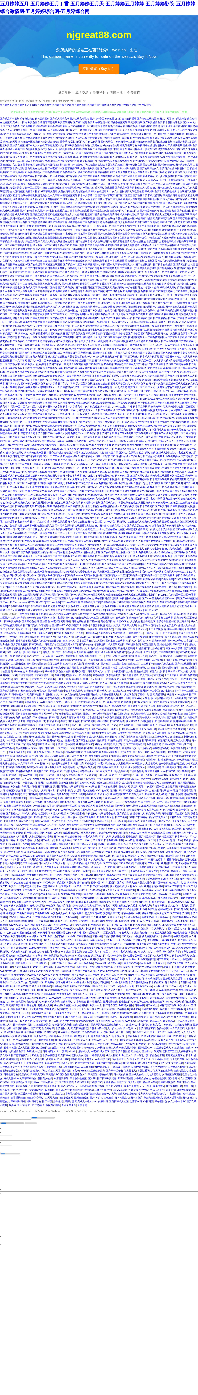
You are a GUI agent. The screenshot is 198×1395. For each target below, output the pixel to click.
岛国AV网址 (122, 621)
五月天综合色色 (129, 372)
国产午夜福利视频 (85, 287)
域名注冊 (64, 92)
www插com (30, 667)
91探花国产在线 (167, 1005)
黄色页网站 (149, 682)
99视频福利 (42, 729)
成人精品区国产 (83, 310)
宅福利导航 (68, 828)
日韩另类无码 (162, 494)
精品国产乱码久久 (158, 817)
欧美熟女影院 (97, 164)
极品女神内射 (58, 1047)
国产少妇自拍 (85, 644)
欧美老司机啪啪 (28, 794)
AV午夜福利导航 (74, 775)
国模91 (155, 713)
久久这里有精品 (109, 667)
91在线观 (8, 736)
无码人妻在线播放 (115, 418)
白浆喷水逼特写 (35, 767)
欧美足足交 (174, 1032)
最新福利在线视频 (147, 126)
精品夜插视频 (171, 537)
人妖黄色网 (67, 698)
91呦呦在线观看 (59, 990)
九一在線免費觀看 (93, 659)
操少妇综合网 (148, 621)
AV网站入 (131, 640)
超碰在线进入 (157, 997)
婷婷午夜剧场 (165, 909)
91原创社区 (28, 921)
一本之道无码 (120, 387)
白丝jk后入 (131, 855)
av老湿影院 (152, 921)
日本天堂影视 (140, 406)
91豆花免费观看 (39, 978)
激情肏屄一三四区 (115, 909)
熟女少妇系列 (134, 652)
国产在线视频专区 (143, 433)
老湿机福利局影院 (185, 686)
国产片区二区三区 (52, 479)
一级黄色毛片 (137, 548)
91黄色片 (36, 679)
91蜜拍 (23, 898)
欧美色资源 (19, 656)
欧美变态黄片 (119, 349)
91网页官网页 (18, 894)
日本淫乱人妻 (141, 1055)
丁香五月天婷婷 (113, 199)
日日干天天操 (74, 375)
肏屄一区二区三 (22, 679)
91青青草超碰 (48, 994)
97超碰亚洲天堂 (42, 1024)
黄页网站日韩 (160, 986)
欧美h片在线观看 (154, 379)
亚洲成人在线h (137, 1074)
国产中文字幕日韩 (111, 540)
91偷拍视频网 (71, 682)
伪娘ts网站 (97, 698)
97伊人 (141, 855)
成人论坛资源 (164, 729)
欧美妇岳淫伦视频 (187, 859)
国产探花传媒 (30, 625)
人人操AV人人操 (134, 886)
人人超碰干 (122, 763)
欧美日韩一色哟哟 (52, 875)
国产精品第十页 (147, 836)
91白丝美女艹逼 (123, 406)
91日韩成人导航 (50, 1001)
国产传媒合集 (36, 756)
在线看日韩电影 (159, 395)
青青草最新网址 (101, 368)
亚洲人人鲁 (28, 836)
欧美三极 (188, 1086)
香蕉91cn (123, 844)
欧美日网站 (67, 1001)
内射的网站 (149, 955)
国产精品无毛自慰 (86, 844)
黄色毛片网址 (42, 257)
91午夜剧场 (161, 1101)
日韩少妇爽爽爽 (82, 878)
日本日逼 (168, 875)
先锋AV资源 (63, 794)
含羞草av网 (105, 832)
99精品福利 (71, 917)
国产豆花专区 (162, 398)
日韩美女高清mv (26, 206)
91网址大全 (51, 1097)
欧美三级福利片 (110, 226)
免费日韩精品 (184, 372)
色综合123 (83, 686)
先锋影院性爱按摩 (168, 763)
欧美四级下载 (7, 548)
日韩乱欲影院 (175, 794)
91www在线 (50, 798)
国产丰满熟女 (49, 441)
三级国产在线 (56, 963)
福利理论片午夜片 (79, 276)
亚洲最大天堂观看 (172, 978)
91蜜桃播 (110, 698)
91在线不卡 (147, 663)
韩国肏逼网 (17, 706)
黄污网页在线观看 (147, 1063)
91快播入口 (51, 686)
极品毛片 (158, 1024)
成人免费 (173, 905)
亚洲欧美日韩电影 (29, 410)
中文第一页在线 (21, 260)
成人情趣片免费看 (24, 372)
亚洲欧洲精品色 (13, 322)
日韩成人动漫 (73, 617)
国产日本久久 (12, 383)
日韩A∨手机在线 (133, 990)
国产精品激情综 (41, 510)
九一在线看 (141, 970)
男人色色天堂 (67, 1020)
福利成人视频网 (56, 901)
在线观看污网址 (53, 391)
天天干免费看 (140, 636)
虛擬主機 (116, 92)
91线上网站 (63, 1059)
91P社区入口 (126, 1055)
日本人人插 (49, 940)
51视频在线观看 (12, 805)
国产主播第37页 (166, 514)
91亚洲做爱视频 (35, 698)
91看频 (174, 790)
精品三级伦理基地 (85, 402)
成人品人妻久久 (89, 832)
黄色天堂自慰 (74, 537)
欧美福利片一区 (188, 445)
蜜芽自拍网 (83, 882)
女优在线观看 (54, 663)
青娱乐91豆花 (164, 1036)
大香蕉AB (34, 994)
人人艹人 (172, 682)
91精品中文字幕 (129, 510)
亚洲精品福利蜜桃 (129, 326)
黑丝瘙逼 (167, 936)
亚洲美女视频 (17, 145)
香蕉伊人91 (141, 656)
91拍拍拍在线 (82, 955)
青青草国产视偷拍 (27, 303)
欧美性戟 (120, 809)
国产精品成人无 (69, 1086)
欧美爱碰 (92, 629)
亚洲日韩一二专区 (149, 690)
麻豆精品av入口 (124, 318)
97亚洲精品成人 (162, 1047)
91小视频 (127, 940)
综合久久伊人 (113, 625)
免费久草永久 (187, 345)
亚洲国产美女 (12, 437)
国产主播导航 (140, 195)
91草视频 (65, 951)
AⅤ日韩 (189, 725)
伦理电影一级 (63, 514)
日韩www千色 (175, 640)
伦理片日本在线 (18, 283)
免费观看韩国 (50, 422)
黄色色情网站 (34, 1001)
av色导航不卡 (152, 1040)
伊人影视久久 (159, 928)
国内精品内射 (29, 744)
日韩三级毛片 (117, 721)
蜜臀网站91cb (50, 886)
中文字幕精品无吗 (73, 690)
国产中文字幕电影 (22, 314)
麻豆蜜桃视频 (43, 333)
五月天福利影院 (186, 782)
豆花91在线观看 (121, 1066)
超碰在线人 (176, 736)
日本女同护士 (125, 183)
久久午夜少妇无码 (119, 253)
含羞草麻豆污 (170, 710)
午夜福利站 (92, 813)
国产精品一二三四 (15, 160)
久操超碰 (158, 825)
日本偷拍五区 (139, 1032)
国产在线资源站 (162, 437)
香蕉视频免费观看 (22, 817)
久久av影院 (155, 951)
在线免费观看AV (131, 802)
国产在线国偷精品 (63, 206)
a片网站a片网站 (33, 560)
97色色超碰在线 (105, 710)
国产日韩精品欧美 (135, 744)
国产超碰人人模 (13, 157)
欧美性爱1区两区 (49, 410)
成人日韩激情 (20, 402)
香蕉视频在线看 (92, 752)
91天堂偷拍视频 (71, 299)
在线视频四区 (108, 176)
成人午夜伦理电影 (129, 214)
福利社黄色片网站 (80, 164)
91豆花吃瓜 (124, 775)
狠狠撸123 (115, 790)
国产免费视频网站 (37, 222)
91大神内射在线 (95, 356)
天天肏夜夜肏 (171, 675)
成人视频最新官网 (13, 1032)
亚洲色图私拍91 (64, 940)
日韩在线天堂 (52, 218)
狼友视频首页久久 (151, 936)
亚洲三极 (45, 621)
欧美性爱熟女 (97, 940)
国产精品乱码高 (33, 456)
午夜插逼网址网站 (60, 621)
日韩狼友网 (45, 1093)
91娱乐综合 (10, 633)
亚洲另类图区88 (84, 744)
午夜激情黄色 (174, 1093)
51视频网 (49, 1089)
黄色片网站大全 (126, 736)
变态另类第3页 (11, 226)
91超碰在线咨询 (32, 940)
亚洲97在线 (183, 771)
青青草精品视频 (16, 237)
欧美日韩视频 (18, 936)
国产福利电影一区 (80, 126)
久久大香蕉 (118, 855)
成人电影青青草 (123, 894)
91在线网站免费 (147, 805)
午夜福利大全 (142, 295)
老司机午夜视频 (110, 924)
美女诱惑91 (53, 736)
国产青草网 (162, 959)
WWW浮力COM (12, 890)
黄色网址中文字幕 (47, 383)
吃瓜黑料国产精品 (87, 233)
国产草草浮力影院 (126, 867)
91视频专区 (68, 633)
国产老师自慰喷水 (80, 514)
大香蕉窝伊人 (79, 759)
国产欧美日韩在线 (15, 326)
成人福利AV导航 (78, 990)
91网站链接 (127, 878)
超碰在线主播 (102, 383)
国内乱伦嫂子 (62, 183)
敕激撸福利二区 (56, 272)
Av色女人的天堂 (183, 356)
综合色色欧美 (87, 498)
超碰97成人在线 (174, 963)
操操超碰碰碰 (24, 276)
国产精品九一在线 (27, 337)
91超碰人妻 (42, 848)
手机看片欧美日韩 (15, 149)
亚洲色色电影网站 (153, 886)
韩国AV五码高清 (173, 886)
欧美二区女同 (135, 498)
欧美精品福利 (25, 502)
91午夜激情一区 (101, 122)
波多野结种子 (167, 326)
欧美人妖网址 (10, 141)
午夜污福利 (24, 1066)
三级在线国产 (85, 917)
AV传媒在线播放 (152, 710)
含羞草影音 (65, 886)
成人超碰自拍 (20, 944)
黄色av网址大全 (175, 283)
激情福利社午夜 (63, 149)
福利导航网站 (120, 345)
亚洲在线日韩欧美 (35, 475)
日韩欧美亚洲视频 (115, 249)
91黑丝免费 (139, 1017)
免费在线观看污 (129, 997)
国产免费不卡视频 (9, 448)
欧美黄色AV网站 (140, 1089)
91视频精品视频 (12, 648)
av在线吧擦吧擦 (86, 218)
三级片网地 (89, 997)
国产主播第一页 (128, 268)
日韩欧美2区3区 (80, 548)
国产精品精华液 (73, 176)
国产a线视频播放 (74, 540)
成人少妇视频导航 (165, 176)
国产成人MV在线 (46, 514)
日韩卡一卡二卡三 (156, 1032)
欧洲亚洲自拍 (137, 306)
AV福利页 (148, 1101)
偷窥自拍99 (35, 882)
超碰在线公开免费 (85, 967)
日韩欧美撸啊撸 (12, 621)
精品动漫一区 (70, 203)
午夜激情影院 (159, 448)
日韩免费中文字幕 (32, 368)
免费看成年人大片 (47, 306)
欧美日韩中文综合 (107, 398)
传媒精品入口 (183, 149)
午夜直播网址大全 (123, 671)
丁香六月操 (175, 986)
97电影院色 (173, 848)
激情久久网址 (42, 280)
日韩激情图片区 (71, 471)
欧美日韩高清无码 (159, 130)
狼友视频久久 (168, 759)
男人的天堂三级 (156, 183)
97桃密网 (94, 682)
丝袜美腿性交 (106, 629)
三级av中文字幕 (171, 345)
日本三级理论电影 (75, 510)
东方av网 (38, 802)
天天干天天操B (83, 970)
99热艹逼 (164, 871)
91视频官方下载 (125, 134)
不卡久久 (49, 944)
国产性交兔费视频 (53, 452)
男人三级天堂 (182, 402)
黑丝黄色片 (133, 821)
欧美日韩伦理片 (174, 253)
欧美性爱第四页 (26, 249)
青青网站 (185, 982)
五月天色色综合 (98, 229)
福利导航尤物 (17, 391)
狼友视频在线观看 (60, 763)
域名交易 (81, 92)
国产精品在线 (140, 702)
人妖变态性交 (119, 974)
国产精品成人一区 (97, 544)
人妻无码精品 (150, 149)
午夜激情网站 (37, 1043)
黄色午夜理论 (57, 617)
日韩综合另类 (47, 183)
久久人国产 (98, 640)
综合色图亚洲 (119, 1059)
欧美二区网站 (20, 471)
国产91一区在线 (31, 398)
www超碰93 (181, 694)
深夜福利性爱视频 (137, 203)
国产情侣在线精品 (146, 118)
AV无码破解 (79, 652)
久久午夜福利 (100, 149)
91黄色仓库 (30, 1005)
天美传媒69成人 (168, 940)
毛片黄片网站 (93, 464)
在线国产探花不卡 (181, 832)
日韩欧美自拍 (22, 659)
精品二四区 (84, 867)
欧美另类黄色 (35, 422)
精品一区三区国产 (119, 422)
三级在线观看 (141, 671)
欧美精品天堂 (143, 441)
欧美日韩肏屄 (10, 510)
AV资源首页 (72, 625)
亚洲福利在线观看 (118, 483)
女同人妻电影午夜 (154, 548)
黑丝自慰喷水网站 (119, 368)
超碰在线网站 (154, 924)
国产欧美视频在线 (152, 122)
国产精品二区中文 (97, 521)
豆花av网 (97, 936)
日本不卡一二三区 (184, 690)
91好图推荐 (85, 675)
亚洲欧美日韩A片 (115, 1024)
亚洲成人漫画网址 (40, 1047)
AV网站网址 (25, 1070)
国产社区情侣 (185, 940)
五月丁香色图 (110, 1040)
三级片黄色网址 (181, 264)
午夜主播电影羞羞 (166, 210)
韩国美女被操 (45, 1078)
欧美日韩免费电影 (27, 349)
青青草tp (71, 717)
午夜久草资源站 (160, 1013)
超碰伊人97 (14, 836)
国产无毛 (119, 805)
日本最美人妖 (81, 341)
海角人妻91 (10, 1078)
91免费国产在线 (118, 498)
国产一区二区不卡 (9, 487)
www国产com (52, 809)
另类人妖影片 (98, 514)
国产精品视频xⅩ (63, 1040)
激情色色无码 (154, 744)
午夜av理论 (101, 963)
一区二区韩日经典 (185, 1020)
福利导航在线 (110, 533)
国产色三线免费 (138, 157)
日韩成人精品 (174, 322)
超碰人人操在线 (186, 625)
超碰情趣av (37, 1013)
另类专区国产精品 (22, 540)
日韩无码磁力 (36, 644)
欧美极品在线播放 (173, 379)
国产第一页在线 (108, 280)
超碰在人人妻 (148, 706)
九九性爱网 (179, 729)
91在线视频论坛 (153, 368)
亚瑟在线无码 (50, 533)
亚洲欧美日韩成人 (145, 679)
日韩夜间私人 (45, 303)
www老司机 (91, 786)
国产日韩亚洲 (15, 398)
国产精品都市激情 (62, 229)
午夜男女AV (137, 967)
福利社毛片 (130, 1070)
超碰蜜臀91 (190, 794)
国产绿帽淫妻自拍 (88, 153)
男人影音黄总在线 (99, 686)
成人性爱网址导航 (41, 986)
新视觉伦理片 (155, 195)
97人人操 (27, 779)
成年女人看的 (7, 544)
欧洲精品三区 (177, 475)
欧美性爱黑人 (190, 253)
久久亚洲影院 (40, 502)
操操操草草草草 (185, 241)
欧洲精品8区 (35, 859)
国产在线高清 (108, 552)
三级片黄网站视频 (139, 475)
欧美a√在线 (101, 748)
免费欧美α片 (77, 433)
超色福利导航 (134, 349)
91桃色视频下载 (180, 214)
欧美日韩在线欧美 (67, 368)
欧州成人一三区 (89, 617)
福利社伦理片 (25, 510)
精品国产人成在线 (155, 306)
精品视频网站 (119, 706)
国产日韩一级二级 (81, 725)
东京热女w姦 (169, 924)
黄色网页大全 (90, 706)
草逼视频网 (10, 997)
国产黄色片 (136, 1097)
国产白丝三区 (148, 802)
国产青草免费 (190, 464)
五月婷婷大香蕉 (43, 836)
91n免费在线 (7, 990)
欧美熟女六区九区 (130, 540)
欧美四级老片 (104, 375)
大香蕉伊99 (180, 698)
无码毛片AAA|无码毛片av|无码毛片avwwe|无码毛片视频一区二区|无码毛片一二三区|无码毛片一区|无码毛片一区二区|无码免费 (105, 575)
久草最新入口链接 (94, 379)
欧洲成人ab (184, 1005)
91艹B (160, 802)
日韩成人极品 (64, 445)
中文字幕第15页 (107, 733)
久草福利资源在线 (26, 633)
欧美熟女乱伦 (24, 253)
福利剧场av (55, 1036)
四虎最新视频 (175, 145)
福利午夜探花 (149, 740)
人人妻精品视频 (56, 130)
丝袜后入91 (116, 944)
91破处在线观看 (148, 909)
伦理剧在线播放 (36, 168)
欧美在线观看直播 (15, 429)
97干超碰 (37, 1105)
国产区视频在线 (106, 410)
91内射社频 (21, 736)
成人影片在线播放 (94, 468)
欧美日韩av (64, 1055)
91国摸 (53, 921)
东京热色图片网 (80, 1005)
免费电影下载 (112, 245)
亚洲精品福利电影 (157, 556)
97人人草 (45, 656)
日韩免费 (64, 659)
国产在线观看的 (158, 172)
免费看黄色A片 (133, 276)
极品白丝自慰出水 (35, 237)
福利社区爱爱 (175, 1043)
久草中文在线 (93, 303)
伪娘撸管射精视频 (104, 894)
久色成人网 (81, 636)
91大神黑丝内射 (85, 187)
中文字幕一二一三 (178, 970)
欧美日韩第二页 (143, 222)
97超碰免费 (98, 675)
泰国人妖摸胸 (105, 425)
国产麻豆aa (167, 1040)
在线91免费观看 (188, 675)
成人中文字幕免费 (134, 379)
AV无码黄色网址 (139, 383)
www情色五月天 (185, 759)
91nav (114, 725)
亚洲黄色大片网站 (57, 947)
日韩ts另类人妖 (57, 717)
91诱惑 (55, 890)
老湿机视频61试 (24, 1086)
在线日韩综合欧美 (185, 540)
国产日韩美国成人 (59, 314)
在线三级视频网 (66, 337)
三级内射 (35, 659)
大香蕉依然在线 (142, 1078)
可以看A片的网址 (154, 160)
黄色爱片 (5, 947)
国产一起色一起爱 (105, 295)
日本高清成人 (79, 544)
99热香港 (70, 656)
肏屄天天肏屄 (150, 652)
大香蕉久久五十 (39, 640)
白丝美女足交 (119, 663)
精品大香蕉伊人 (90, 1013)
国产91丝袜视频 (160, 779)
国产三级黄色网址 (164, 487)
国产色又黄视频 (8, 690)
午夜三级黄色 (174, 544)
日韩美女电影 (40, 1020)
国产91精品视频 (71, 295)
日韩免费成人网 (86, 805)
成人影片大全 (72, 280)
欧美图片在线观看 (132, 199)
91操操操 (56, 828)
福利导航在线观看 (37, 471)
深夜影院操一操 (12, 782)
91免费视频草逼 (61, 291)
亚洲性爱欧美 (110, 1001)
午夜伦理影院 (101, 944)
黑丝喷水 (72, 817)
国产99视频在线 (38, 233)
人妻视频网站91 (71, 1066)
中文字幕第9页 (33, 441)
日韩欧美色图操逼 (74, 145)
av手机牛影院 (54, 805)
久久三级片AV (13, 1040)
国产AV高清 (66, 736)
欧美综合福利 (102, 137)
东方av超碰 (37, 748)
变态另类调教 (113, 675)
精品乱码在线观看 (9, 210)
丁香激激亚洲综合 (54, 145)
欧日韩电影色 (92, 329)
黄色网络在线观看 (49, 448)
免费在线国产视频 (54, 160)
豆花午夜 (170, 1089)
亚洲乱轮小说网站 (151, 1051)
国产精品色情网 (91, 932)
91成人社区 (111, 1055)
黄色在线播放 (50, 368)
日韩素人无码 (37, 1074)
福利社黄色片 (112, 468)
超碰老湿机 (105, 901)
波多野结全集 (92, 272)
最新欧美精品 (166, 364)
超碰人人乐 (112, 1047)
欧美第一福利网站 (66, 441)
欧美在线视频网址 (135, 310)
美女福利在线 (72, 160)
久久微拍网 (71, 694)
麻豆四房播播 (152, 771)
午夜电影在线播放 (9, 257)
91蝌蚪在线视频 (177, 237)
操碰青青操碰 (75, 222)
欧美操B (82, 802)
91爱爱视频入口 (142, 429)
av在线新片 (52, 779)
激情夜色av (123, 848)
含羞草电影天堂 (49, 659)
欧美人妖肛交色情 (127, 1093)
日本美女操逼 (121, 1074)
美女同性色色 (141, 1001)
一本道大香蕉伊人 (105, 828)
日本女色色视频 (130, 675)
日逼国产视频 (92, 974)
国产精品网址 (89, 375)
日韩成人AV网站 (129, 729)
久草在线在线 (15, 395)
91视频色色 (147, 721)
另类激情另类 (148, 644)
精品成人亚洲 (23, 629)
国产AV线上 (151, 1005)
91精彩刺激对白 (91, 180)
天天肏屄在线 (177, 1059)
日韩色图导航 (11, 1074)
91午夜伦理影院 (174, 756)
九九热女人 (176, 779)
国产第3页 (187, 1097)
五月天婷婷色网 (58, 729)
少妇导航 (144, 997)
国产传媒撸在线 (133, 164)
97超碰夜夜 (98, 878)
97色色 (25, 1013)
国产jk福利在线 (171, 299)
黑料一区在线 (17, 218)
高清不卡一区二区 (137, 387)
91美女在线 (42, 613)
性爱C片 (87, 713)
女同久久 (83, 890)
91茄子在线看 (115, 740)
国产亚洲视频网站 (123, 437)
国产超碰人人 (13, 813)
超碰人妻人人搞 (64, 636)
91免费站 (49, 982)
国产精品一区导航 (124, 187)
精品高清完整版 (178, 479)
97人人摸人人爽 (186, 671)
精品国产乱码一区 (127, 398)
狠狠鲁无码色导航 (164, 686)
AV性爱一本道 (16, 636)
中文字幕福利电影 (94, 491)
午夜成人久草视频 (128, 932)
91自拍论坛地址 (110, 145)
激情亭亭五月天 (19, 1009)
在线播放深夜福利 (65, 529)
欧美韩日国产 (41, 771)
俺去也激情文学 (158, 1066)
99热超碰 (184, 863)
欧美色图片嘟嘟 (53, 475)
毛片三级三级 (108, 318)
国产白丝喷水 (32, 425)
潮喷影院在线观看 (57, 222)
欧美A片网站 (40, 1070)
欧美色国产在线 (129, 963)
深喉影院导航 (50, 402)
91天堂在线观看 (146, 494)
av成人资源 (162, 679)
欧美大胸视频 (140, 464)
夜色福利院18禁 (41, 375)
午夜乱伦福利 (70, 233)
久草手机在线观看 (163, 617)
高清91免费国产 (48, 483)
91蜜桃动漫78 (155, 636)
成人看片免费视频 (139, 422)
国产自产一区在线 (82, 840)
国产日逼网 (50, 898)
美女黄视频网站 (61, 249)
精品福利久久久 (75, 268)
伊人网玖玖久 (133, 721)
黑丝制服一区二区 (125, 552)
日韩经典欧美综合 (177, 233)
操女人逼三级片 (44, 924)
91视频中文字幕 (88, 825)
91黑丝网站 (70, 613)
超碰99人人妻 (133, 1024)
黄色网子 (93, 848)
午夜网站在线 (145, 145)
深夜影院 (154, 702)
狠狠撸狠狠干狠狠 (92, 322)
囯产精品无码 (142, 180)
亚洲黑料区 (140, 863)
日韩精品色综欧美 (109, 1013)
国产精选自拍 (85, 352)
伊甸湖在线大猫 (142, 283)
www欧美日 (39, 805)
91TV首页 (184, 652)
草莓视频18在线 (150, 1009)
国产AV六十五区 (167, 372)
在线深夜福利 (147, 491)
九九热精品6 (105, 633)
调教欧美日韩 (155, 406)
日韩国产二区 (47, 437)
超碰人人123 (67, 1063)
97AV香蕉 (50, 671)
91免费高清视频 (131, 291)
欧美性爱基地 (55, 682)
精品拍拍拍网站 (76, 141)
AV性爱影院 (25, 825)
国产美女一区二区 (99, 517)
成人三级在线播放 (57, 356)
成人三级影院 (40, 537)
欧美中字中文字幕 (84, 1063)
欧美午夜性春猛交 (159, 422)
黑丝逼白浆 (183, 621)
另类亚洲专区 (79, 848)
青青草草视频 (159, 905)
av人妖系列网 (100, 1101)
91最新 (170, 694)
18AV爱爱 (96, 798)
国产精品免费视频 (119, 548)
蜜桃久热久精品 (80, 1055)
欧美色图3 (126, 702)
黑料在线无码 (120, 337)
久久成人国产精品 (102, 337)
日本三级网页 (147, 506)
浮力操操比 (144, 1093)
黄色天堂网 (105, 978)
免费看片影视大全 (15, 560)
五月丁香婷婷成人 (38, 963)
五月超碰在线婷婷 (183, 805)
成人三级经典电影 (135, 456)
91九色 (79, 633)
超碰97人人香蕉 (143, 187)
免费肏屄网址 (65, 191)
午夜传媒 (184, 905)
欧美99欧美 (107, 759)
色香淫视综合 (18, 1097)
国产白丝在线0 (23, 464)
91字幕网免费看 (48, 191)
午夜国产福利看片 (77, 729)
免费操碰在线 (52, 199)
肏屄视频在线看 (17, 1051)
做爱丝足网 (107, 652)
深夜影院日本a (25, 871)
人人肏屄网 (90, 775)
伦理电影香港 (92, 506)
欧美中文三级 (50, 556)
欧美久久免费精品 (99, 548)
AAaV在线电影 (82, 809)
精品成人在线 (150, 1082)
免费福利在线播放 (175, 157)
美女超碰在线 (69, 859)
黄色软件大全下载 (154, 310)
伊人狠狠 (77, 779)
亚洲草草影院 (25, 675)
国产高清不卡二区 (67, 556)
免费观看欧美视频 (185, 418)
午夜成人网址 (132, 210)
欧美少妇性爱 (168, 529)
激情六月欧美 (155, 203)
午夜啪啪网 (130, 944)
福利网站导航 (34, 1101)
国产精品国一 (167, 356)
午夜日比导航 (112, 656)
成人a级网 (161, 794)
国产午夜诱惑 (112, 510)
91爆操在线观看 (182, 257)
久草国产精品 (80, 533)
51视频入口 (119, 690)
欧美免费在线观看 (32, 322)
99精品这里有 (109, 752)
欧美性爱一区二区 (32, 556)
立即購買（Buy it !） (99, 69)
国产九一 (49, 1013)
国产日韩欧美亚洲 (173, 483)
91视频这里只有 (44, 206)
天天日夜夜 (146, 1086)
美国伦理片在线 (142, 391)
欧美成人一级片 (83, 1101)
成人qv (83, 756)
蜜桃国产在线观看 (87, 172)
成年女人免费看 (75, 214)
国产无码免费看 (63, 544)
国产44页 (47, 1101)
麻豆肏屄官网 (184, 287)
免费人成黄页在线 (184, 875)
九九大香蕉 (163, 944)
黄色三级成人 (37, 352)
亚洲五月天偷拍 (135, 759)
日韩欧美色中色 (106, 475)
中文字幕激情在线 (15, 387)
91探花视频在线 (56, 502)
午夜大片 (147, 717)
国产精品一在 (94, 487)
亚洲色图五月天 (13, 229)
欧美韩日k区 (6, 967)
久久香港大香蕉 (119, 982)
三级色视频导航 (153, 425)
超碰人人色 (33, 840)
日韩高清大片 (127, 180)
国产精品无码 (57, 318)
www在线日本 (29, 775)
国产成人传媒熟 (146, 974)
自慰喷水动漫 (187, 352)
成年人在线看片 (105, 429)
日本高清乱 (141, 852)
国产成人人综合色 (106, 441)
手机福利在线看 (153, 191)
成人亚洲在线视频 (118, 341)
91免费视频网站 (107, 648)
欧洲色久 (136, 1051)
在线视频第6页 (144, 828)
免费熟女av (44, 733)
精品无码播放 (90, 345)
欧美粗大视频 (186, 990)
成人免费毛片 (178, 437)
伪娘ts (3, 721)
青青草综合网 (28, 433)
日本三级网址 (93, 183)
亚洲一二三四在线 (52, 456)
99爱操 (65, 706)
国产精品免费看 (31, 137)
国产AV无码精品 (64, 341)
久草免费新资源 (123, 172)
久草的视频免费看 (94, 260)
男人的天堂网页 (114, 1086)
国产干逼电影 (110, 863)
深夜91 (12, 917)
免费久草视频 (108, 464)
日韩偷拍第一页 (97, 1028)
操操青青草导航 (68, 867)
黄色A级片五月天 (113, 990)
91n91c (72, 1051)
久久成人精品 (179, 821)
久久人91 (59, 694)
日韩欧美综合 (71, 360)
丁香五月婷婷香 (141, 479)
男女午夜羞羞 (124, 414)
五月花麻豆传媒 (173, 636)
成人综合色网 (112, 494)
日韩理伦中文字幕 (45, 725)
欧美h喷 (69, 970)
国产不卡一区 (188, 276)
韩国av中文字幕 (174, 648)
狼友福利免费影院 (129, 168)
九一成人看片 (164, 994)
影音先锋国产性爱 (31, 1017)
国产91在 (58, 836)
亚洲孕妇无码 (137, 160)
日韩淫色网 (153, 940)
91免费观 (135, 1009)
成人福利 (127, 782)
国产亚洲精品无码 (119, 157)
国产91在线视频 (36, 736)
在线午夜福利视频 (30, 195)
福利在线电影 (156, 153)
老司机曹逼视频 (156, 852)
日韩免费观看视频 (33, 1063)
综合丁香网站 (115, 126)
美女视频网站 (23, 748)
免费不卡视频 (148, 291)
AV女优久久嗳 (7, 798)
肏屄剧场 (51, 1059)
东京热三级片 (75, 552)
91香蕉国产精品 (137, 517)
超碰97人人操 (164, 805)
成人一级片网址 (109, 183)
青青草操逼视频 (153, 978)
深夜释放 (165, 1009)
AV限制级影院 (125, 1078)
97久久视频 (28, 924)
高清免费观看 (102, 498)
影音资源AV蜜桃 (125, 679)
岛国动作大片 (52, 1063)
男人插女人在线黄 (52, 560)
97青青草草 (159, 963)
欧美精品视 (69, 767)
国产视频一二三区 (22, 375)
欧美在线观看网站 (30, 183)
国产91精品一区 (29, 383)
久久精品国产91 (66, 402)
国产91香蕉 (103, 997)
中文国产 (105, 771)
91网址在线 (44, 667)
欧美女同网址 (131, 460)
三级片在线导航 (102, 1089)
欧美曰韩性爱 (178, 748)
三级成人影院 (163, 452)
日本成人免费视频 (170, 333)
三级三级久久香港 (128, 905)
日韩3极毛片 (21, 859)
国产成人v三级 (125, 322)
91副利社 (81, 629)
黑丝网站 (11, 840)
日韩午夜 (139, 1005)
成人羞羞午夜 (67, 740)
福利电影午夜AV (67, 483)
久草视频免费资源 (125, 402)
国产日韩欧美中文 (104, 360)
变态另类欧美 (126, 725)
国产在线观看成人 (94, 494)
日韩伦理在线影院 (69, 387)
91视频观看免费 (94, 333)
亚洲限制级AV (70, 771)
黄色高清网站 (16, 452)
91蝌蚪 (133, 959)
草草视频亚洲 (25, 1036)
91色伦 (90, 1047)
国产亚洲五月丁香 (159, 295)
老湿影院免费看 (87, 817)
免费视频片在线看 (176, 448)
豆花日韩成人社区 (118, 1101)
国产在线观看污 (83, 241)
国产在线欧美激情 (142, 141)
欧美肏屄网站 (117, 287)
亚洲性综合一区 (68, 425)
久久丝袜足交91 (42, 871)
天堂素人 (89, 1059)
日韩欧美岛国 (13, 844)
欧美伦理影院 (20, 168)
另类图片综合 (7, 928)
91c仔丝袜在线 (122, 967)
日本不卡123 (170, 671)
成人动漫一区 (67, 310)
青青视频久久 (158, 1093)
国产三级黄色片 (113, 291)
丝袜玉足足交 (113, 782)
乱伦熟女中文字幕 (50, 195)
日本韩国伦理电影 (172, 122)
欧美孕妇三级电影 (99, 276)
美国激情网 (12, 1059)
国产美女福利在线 (169, 245)
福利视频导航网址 (79, 959)
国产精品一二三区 (72, 264)
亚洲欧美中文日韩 (171, 767)
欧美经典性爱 (136, 794)
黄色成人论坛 (140, 629)
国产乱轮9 (29, 790)
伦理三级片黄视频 (159, 237)
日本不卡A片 (182, 836)
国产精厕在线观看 (142, 318)
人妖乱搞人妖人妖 (85, 767)
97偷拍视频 (132, 690)
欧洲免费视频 (57, 176)
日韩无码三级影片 (107, 775)
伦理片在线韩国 (120, 375)
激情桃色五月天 (67, 844)
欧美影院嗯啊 (135, 122)
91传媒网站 (102, 898)
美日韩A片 (86, 875)
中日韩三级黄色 (157, 848)
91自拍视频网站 (152, 229)
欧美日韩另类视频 (125, 303)
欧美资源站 (69, 928)
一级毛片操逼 (60, 552)
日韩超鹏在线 (133, 644)
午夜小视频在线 (106, 763)
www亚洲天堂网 (126, 659)
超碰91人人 (84, 1051)
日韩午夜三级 (17, 299)
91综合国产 (40, 817)
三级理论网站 (67, 199)
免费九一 (184, 997)
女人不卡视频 (176, 441)
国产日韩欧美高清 (67, 398)
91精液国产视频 (61, 871)
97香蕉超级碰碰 (112, 364)
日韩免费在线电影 (52, 172)
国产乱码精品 (20, 414)
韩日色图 (183, 786)
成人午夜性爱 (172, 802)
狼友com (8, 859)
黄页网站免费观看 (104, 187)
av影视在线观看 (58, 521)
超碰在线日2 (105, 1074)
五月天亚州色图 (163, 932)
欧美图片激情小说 (115, 514)
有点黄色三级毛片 (186, 349)
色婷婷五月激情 (179, 871)
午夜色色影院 (159, 1078)
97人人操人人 (130, 613)
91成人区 (122, 767)
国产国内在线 (17, 341)
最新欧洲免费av (18, 498)
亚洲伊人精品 (22, 468)
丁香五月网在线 (107, 283)
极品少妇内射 (79, 226)
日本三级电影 (17, 241)
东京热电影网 (42, 487)
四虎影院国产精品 (152, 875)
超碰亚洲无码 (13, 867)
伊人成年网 (99, 713)
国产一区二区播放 (30, 529)
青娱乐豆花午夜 (93, 913)
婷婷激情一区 (36, 982)
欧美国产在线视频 (184, 326)
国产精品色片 (87, 456)
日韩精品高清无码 (24, 506)
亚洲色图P (65, 1074)
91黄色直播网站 (144, 890)
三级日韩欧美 (159, 134)
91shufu (85, 1070)
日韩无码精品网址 (186, 1089)
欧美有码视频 (122, 329)
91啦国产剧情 (35, 898)
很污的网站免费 (31, 418)
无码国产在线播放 (62, 253)
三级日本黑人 (150, 990)
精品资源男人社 (51, 310)
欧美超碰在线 (86, 1043)
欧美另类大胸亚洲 (180, 398)
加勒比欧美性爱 (81, 157)
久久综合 (111, 859)
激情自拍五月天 (109, 452)
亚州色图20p (40, 1036)
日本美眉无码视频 (41, 464)
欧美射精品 (110, 1082)
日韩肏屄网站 (97, 921)
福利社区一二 (20, 422)
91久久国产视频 (21, 180)
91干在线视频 (108, 679)
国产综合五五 (110, 1005)
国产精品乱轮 (58, 667)
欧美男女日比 (83, 460)
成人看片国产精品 (129, 471)
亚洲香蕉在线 (169, 521)
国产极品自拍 (135, 206)
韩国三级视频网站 (47, 852)
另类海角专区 (34, 875)
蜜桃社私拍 (35, 951)
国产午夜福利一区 (54, 168)
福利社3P (97, 986)
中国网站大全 (159, 429)
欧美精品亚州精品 (19, 153)
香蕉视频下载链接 (119, 137)
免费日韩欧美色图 (117, 149)
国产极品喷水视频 (185, 291)
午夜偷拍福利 (79, 924)
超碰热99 (124, 921)
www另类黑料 (100, 613)
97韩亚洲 (127, 790)
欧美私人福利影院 (98, 341)
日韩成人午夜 (163, 821)
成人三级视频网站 (164, 272)
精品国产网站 (179, 226)
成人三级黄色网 (116, 644)
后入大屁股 (24, 1047)
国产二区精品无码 (87, 425)
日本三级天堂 (7, 372)
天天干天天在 (13, 744)
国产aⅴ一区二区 (159, 180)
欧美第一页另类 (76, 303)
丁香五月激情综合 (85, 437)
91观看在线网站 (71, 832)
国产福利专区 (97, 118)
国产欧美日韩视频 (171, 525)
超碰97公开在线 (155, 855)
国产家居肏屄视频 (177, 337)
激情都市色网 (90, 130)
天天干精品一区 (111, 986)
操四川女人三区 (33, 299)
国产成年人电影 (44, 249)
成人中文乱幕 (12, 183)
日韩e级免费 (125, 752)
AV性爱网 (130, 1043)
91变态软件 (57, 917)
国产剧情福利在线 (175, 183)
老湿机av (161, 682)
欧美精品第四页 (81, 1024)
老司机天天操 (27, 487)
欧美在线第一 (27, 257)
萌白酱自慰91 (27, 970)
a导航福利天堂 (133, 898)
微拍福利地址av (144, 736)
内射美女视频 (32, 149)
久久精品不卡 (37, 199)
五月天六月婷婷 (163, 303)
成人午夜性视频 (16, 475)
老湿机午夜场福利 (98, 729)
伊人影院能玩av (136, 767)
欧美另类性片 (190, 203)
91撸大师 (21, 798)
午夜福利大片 (127, 264)
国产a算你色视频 (99, 886)
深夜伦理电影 (117, 276)
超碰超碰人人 (137, 813)
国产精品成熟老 (108, 414)
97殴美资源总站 (26, 690)
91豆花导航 (49, 679)
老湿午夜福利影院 (152, 498)
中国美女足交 (122, 233)
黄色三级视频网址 (110, 180)
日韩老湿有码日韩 (93, 947)
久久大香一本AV (177, 1101)
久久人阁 (54, 1020)
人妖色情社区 (150, 698)
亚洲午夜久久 (34, 652)
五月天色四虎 (190, 172)
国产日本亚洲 (190, 483)
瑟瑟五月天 (84, 1036)
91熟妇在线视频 (132, 740)
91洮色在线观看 (71, 456)
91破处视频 (87, 1066)
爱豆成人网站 (153, 782)
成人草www (39, 825)
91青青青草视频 (87, 448)
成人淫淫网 (17, 686)
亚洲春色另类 (136, 771)
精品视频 (27, 805)
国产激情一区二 (124, 391)
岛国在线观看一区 (27, 525)
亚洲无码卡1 (24, 1105)
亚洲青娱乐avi (162, 917)
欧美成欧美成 (152, 445)
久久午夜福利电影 (146, 226)
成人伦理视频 (155, 414)
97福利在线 (180, 656)
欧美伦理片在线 (81, 422)
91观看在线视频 (163, 721)
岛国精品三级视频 (142, 280)
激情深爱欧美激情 (159, 329)
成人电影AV (167, 690)
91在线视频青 (22, 990)
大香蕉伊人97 (80, 994)
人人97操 (96, 809)
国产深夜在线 (40, 329)
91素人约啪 (159, 717)
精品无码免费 (57, 345)
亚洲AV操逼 (46, 832)
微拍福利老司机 (160, 790)
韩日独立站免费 (12, 717)
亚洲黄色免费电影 (124, 779)
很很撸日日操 (159, 283)
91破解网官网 (38, 713)
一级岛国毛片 (60, 303)
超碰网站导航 (85, 203)
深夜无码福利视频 (85, 1020)
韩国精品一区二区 (145, 840)
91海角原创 (65, 840)
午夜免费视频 (135, 875)
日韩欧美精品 (177, 329)
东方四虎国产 (177, 1028)
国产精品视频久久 (59, 379)
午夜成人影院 (62, 433)
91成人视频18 (173, 844)
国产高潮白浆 (181, 552)
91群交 (64, 1009)
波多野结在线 (7, 345)
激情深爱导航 (60, 141)
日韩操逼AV (91, 633)
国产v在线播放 (116, 460)
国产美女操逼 (58, 333)
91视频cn (41, 690)
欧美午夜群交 (131, 1086)
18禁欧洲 (40, 855)
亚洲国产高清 (86, 360)
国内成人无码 (30, 287)
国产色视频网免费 (57, 214)
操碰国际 (116, 1063)
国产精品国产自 (186, 510)
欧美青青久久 (136, 617)
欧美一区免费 (104, 349)
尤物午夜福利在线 (88, 694)
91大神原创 (63, 1032)
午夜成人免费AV (174, 901)
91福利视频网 (143, 659)
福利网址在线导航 (162, 1070)
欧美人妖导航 (117, 744)
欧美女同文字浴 (118, 525)
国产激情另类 (55, 690)
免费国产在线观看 (93, 364)
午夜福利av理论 (50, 951)
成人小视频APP (37, 740)
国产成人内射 (104, 690)
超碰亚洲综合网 (14, 790)
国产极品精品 (35, 479)
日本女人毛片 (185, 682)
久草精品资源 (81, 940)
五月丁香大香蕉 (19, 644)
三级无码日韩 (169, 782)
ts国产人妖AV (154, 809)
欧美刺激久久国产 (84, 828)
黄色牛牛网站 (91, 134)
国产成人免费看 (11, 126)
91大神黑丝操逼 (188, 878)
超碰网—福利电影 (173, 629)
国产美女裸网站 (11, 460)
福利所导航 (103, 721)
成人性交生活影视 (13, 852)
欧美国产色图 (107, 433)
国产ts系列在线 (64, 652)
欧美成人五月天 (123, 556)
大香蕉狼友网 (112, 852)
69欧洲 (28, 802)
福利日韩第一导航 (138, 483)
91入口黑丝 (146, 675)
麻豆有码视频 (24, 955)
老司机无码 (163, 798)
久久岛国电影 (190, 717)
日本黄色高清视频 (112, 717)
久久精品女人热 (34, 406)
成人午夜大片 (141, 951)
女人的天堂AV (169, 625)
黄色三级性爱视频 (17, 479)
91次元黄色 (178, 1047)
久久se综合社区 (147, 729)
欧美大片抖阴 (83, 928)
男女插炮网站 (169, 229)
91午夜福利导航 (96, 636)
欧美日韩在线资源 (54, 468)
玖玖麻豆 (98, 840)
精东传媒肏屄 (52, 698)
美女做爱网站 (36, 1089)
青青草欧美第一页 (36, 721)
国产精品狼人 (179, 471)
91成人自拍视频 (164, 257)
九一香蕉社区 (185, 959)
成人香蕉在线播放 (57, 817)
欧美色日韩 (139, 782)
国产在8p (24, 978)
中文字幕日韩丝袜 (125, 295)
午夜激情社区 (63, 974)
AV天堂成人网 (29, 782)
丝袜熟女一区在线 (141, 733)
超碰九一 (114, 1017)
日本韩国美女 (144, 544)
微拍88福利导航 (68, 802)
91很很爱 (28, 909)
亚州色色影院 (164, 644)
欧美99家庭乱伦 (91, 264)
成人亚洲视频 (124, 280)
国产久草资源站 (66, 287)
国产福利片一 (42, 176)
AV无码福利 (49, 882)
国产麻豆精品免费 (50, 425)
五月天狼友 (73, 667)
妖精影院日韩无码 (45, 164)
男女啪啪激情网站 (86, 349)
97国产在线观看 (33, 264)
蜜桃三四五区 (170, 1051)
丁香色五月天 (102, 287)
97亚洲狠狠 (46, 648)
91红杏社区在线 (169, 878)
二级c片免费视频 (14, 445)
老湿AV (146, 832)
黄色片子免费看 (30, 648)
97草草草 (52, 713)
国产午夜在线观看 (185, 529)
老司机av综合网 (131, 917)
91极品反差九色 (105, 817)
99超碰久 (139, 1040)
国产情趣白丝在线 (108, 153)
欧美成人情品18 (104, 805)
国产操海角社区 (173, 1086)
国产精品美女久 (148, 210)
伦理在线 (15, 1013)
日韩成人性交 (144, 882)
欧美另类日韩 (170, 195)
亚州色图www (145, 1047)
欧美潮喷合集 (107, 329)
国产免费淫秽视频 (107, 479)
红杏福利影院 (147, 468)
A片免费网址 (189, 844)
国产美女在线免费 (22, 291)
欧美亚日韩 (111, 736)
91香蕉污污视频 (133, 529)
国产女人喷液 (172, 375)
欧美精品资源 (156, 483)
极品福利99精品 (142, 322)
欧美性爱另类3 (39, 682)
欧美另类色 (134, 706)
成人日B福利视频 (54, 756)
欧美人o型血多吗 (37, 364)
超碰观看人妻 (20, 756)
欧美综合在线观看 (73, 364)
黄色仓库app (146, 932)
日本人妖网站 (167, 199)
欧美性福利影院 (84, 1089)
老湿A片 (107, 951)
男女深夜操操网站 (179, 422)
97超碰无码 (117, 928)
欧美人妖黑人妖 (151, 529)
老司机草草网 (76, 786)
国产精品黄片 (182, 199)
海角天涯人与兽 (93, 863)
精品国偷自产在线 (9, 410)
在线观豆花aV (107, 617)
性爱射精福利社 (21, 1028)
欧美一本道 (96, 1005)
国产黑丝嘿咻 (31, 832)
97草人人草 (105, 836)
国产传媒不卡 (178, 1009)
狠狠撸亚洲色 (24, 245)
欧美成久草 (145, 905)
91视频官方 (136, 682)
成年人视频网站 (81, 372)
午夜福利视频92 (106, 172)
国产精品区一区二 (143, 360)
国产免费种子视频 (135, 314)
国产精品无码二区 (140, 329)
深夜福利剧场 (158, 752)
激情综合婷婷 (77, 379)
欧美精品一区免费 (151, 521)
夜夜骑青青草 (22, 521)
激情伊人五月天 (186, 195)
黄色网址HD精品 (99, 314)
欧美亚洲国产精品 (169, 445)
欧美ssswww (112, 878)
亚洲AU (92, 1078)
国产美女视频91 (53, 203)
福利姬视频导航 (128, 145)
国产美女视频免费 (87, 391)
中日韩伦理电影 (76, 506)
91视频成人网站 (167, 287)
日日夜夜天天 (32, 341)
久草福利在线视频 (57, 537)
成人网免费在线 (61, 759)
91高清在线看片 (68, 218)
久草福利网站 (45, 759)
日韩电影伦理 (69, 187)
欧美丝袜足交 (129, 748)
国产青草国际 (40, 130)
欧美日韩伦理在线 (75, 329)
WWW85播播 (7, 748)
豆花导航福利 (21, 967)
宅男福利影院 (147, 214)
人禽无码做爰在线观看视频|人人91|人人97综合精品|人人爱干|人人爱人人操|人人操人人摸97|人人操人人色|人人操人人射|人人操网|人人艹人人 (80, 567)
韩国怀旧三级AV (172, 825)
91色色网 (50, 905)
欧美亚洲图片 (153, 341)
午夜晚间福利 (95, 533)
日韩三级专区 (52, 644)
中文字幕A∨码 (25, 763)
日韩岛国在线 (152, 352)
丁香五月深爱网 (81, 229)
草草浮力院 (58, 710)
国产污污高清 (73, 502)
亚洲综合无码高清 (126, 441)
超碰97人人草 (109, 1093)
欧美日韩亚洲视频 (188, 206)
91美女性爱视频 (136, 341)
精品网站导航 (153, 813)
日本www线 (71, 963)
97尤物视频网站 (106, 825)
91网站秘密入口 (17, 694)
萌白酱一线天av (55, 775)
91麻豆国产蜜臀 (37, 947)
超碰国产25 (163, 706)
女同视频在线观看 (171, 1074)
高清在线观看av (47, 794)
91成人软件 (33, 894)
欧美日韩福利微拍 (138, 982)
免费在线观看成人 (29, 448)
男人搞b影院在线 (132, 717)
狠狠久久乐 (156, 671)
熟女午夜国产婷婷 (52, 1017)
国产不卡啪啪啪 (114, 1070)
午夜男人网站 (29, 786)
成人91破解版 (159, 733)
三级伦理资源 (175, 222)
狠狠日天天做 (165, 740)
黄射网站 (5, 882)
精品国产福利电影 (44, 210)
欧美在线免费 (77, 245)
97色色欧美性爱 (145, 867)
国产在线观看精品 (167, 510)
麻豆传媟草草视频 (180, 494)
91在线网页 (41, 997)
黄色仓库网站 (108, 621)
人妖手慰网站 (163, 955)
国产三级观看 (104, 395)
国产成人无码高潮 (59, 118)
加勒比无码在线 (93, 145)
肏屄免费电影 (36, 944)
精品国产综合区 (131, 333)
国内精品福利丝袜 (127, 272)
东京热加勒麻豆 (139, 848)
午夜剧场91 (65, 779)
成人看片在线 (140, 556)
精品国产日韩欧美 (66, 882)
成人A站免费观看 (181, 947)
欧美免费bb (158, 901)
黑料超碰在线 (30, 306)
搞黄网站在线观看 (22, 537)
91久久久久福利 (115, 191)
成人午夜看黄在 (153, 525)
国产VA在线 (57, 656)
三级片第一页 (112, 356)
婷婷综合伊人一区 (89, 771)
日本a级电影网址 (101, 928)
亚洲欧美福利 (137, 368)
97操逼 (12, 1105)
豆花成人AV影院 (111, 798)
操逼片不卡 (127, 986)
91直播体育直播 (56, 260)
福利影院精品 (35, 402)
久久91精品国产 (11, 552)
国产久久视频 (78, 794)
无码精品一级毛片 (139, 237)
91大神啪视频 (18, 663)
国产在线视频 (185, 710)
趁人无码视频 (17, 191)
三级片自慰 (154, 863)
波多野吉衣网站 (26, 176)
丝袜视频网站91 (140, 667)
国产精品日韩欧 (141, 752)
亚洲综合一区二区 (74, 468)
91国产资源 (153, 1017)
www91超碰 (164, 775)
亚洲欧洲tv (75, 706)
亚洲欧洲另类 (79, 671)
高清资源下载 (190, 544)
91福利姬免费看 (24, 771)
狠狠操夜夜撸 (130, 126)
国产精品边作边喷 (147, 510)
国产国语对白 (127, 970)
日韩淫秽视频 (97, 625)
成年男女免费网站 (72, 479)
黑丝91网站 (137, 786)
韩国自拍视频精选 (26, 932)
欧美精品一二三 (38, 180)
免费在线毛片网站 (109, 214)
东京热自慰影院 (156, 375)
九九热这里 (93, 759)
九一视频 (100, 1047)
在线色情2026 (29, 717)
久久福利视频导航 (58, 978)
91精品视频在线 (29, 460)
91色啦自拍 (118, 1020)
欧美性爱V (158, 1086)
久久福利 (79, 663)
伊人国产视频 (124, 479)
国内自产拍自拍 (149, 364)
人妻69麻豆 (181, 921)
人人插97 (11, 871)
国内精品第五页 (165, 836)
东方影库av (144, 625)
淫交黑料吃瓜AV (28, 517)
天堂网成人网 (98, 955)
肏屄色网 (82, 1105)
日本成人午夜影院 (149, 356)
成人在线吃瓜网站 (102, 241)
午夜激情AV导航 (22, 986)
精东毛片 (177, 775)
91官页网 (189, 640)
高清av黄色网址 (136, 425)
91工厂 (76, 1013)
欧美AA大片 (115, 613)
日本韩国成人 (122, 1097)
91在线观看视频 (61, 1005)
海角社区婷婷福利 (60, 932)
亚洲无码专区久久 (120, 383)
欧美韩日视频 (157, 137)
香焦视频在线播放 (113, 947)
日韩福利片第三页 (115, 164)
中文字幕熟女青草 (20, 1082)
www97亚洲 (135, 763)
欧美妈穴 (24, 1074)
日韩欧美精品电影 (12, 287)
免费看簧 (11, 913)
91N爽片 (132, 974)
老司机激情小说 (104, 967)
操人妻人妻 (26, 1020)
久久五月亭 (187, 1078)
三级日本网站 (111, 257)
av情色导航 (112, 970)
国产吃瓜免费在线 (47, 460)
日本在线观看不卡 (145, 303)
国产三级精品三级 (36, 134)
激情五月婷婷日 (72, 452)
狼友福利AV (69, 640)
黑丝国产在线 (182, 813)
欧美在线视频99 (166, 1082)
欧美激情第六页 (45, 525)
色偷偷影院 (163, 1028)
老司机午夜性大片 (108, 694)
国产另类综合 (102, 1043)
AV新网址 (20, 959)
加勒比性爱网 (78, 183)
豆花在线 (76, 951)
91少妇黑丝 (65, 713)
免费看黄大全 (31, 702)
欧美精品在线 (159, 280)
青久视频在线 (50, 157)
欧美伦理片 (159, 694)
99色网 (75, 898)
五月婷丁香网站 (56, 498)
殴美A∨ (35, 1082)
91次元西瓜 (191, 963)
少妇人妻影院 (159, 1043)
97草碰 (162, 990)
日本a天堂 (86, 1017)
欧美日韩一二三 (124, 141)
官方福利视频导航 (35, 429)
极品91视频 (22, 928)
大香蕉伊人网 (97, 1055)
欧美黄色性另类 (170, 191)
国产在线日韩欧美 (177, 318)
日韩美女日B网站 (172, 425)
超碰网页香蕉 (10, 249)
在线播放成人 (134, 521)
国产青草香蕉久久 (77, 648)
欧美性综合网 (184, 517)
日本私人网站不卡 (57, 790)
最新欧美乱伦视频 (102, 352)
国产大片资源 (82, 418)
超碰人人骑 (49, 652)
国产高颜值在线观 (150, 333)
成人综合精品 (58, 510)
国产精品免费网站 (79, 314)
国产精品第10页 (8, 176)
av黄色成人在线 (59, 913)
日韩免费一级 (35, 533)
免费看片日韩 (169, 517)
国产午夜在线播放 (129, 468)
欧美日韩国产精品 (40, 990)
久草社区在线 (65, 798)
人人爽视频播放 (66, 306)
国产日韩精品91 (159, 441)
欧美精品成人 (181, 1070)
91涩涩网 (111, 882)
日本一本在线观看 (114, 260)
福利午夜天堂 (79, 905)
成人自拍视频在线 (163, 552)
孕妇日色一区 (72, 414)
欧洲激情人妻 (115, 917)
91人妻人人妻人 (71, 560)
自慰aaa (164, 702)
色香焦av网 (114, 963)
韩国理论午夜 (152, 759)
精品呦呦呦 (76, 659)
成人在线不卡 (11, 825)
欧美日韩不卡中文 (121, 395)
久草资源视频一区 (43, 675)
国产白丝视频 (76, 257)
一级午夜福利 (132, 287)
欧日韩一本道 (123, 1032)
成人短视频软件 (167, 460)
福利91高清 (93, 652)
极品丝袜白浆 (124, 636)
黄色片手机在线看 (37, 491)
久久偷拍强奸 (100, 203)
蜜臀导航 (70, 629)
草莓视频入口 (149, 898)
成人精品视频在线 (105, 402)
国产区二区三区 (123, 195)
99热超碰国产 (11, 898)
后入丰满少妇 (114, 955)
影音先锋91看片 (64, 982)
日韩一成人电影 (26, 333)
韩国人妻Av (99, 970)
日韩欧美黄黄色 (186, 898)
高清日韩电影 (152, 418)
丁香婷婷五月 (47, 137)
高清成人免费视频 (129, 245)
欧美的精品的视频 (146, 944)
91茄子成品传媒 (34, 671)
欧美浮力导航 (16, 886)
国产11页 (36, 1028)
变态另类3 (165, 713)
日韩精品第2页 (124, 464)
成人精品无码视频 (76, 464)
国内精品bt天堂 (13, 187)
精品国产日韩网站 (138, 817)
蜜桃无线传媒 (15, 667)
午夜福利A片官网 (100, 1051)
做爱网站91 (48, 1028)
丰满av (173, 959)
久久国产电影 (140, 414)
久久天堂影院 (85, 613)
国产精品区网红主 (65, 137)
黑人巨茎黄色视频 (85, 383)
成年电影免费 (27, 118)
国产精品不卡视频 (9, 118)
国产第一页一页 (11, 529)
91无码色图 (67, 809)
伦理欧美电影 (141, 153)
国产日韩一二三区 (149, 613)
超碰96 (94, 733)
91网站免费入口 (24, 821)
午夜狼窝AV (76, 1059)
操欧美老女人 (122, 710)
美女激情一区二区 (123, 360)
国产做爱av (94, 924)
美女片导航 (118, 978)
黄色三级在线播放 (32, 157)
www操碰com (42, 763)
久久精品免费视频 (172, 260)
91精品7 (21, 840)
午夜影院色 (134, 1036)
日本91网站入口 (71, 1017)
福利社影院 (189, 1093)
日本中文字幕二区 (87, 195)
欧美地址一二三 (164, 502)
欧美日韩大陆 (87, 160)
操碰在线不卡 (12, 433)
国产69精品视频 (13, 306)
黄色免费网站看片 (179, 702)
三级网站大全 (165, 656)
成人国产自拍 (102, 525)
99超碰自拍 (100, 917)
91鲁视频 (93, 648)
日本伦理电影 (149, 349)
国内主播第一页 (171, 498)
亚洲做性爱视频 (153, 456)
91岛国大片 (77, 763)
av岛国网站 (180, 613)
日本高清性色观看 (79, 210)
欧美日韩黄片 (187, 310)
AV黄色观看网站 (33, 445)
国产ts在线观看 (183, 663)
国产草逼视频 (44, 786)
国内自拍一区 (17, 425)
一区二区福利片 (88, 387)
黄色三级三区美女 (125, 176)
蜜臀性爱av (71, 675)
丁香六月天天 (65, 533)
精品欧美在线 (160, 222)
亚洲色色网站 (161, 736)
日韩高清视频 (177, 506)
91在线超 (110, 867)
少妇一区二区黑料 (32, 187)
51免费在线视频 (90, 1032)
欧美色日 (5, 1097)
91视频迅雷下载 (153, 260)
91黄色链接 (124, 733)
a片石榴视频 (86, 821)
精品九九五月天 (163, 214)
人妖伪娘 (135, 621)
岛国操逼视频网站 (61, 733)
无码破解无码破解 (12, 625)
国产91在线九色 (48, 936)
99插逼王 (150, 794)
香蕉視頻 (91, 794)
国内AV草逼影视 (121, 1089)
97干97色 (16, 733)
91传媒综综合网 (32, 706)
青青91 (153, 725)
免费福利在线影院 (82, 149)
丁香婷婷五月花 (18, 203)
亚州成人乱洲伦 (181, 740)
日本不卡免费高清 (158, 383)
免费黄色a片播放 (107, 391)
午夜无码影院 (180, 936)
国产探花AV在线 (80, 733)
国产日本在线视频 (162, 264)
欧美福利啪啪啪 (177, 890)
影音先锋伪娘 (67, 955)
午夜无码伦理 (108, 1009)
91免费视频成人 (144, 552)
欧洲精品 (13, 1070)
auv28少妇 (164, 1063)
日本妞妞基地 (128, 798)
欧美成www (163, 840)
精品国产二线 (10, 333)
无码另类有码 (22, 352)
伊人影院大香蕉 (53, 767)
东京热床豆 (171, 786)
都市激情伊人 (172, 982)
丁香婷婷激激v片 (32, 395)
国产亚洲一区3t (66, 748)
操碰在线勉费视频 (52, 187)
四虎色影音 (91, 763)
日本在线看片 (135, 345)
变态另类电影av (32, 886)
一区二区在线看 (169, 206)
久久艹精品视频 (91, 406)
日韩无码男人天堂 (25, 729)
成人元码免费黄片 (174, 548)
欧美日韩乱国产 (16, 456)
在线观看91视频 (84, 944)
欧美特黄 (129, 947)
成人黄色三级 (98, 702)
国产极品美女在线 (187, 368)
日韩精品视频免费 (17, 310)
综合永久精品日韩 (30, 437)
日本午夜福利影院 (113, 840)
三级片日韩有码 (25, 913)
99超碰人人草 (101, 821)
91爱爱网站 (170, 859)
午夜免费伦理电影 (186, 229)
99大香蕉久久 (13, 1017)
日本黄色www (34, 798)
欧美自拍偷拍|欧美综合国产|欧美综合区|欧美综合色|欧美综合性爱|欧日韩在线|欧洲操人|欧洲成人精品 (104, 610)
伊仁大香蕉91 (76, 978)
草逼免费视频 (152, 878)
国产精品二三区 (73, 130)
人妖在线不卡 (155, 464)
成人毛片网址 (181, 1017)
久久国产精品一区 (154, 786)
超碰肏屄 (76, 1032)
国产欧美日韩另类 (22, 1024)
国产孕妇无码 (126, 153)
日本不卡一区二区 (161, 391)
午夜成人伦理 (34, 1051)
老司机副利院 (32, 636)
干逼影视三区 (55, 295)
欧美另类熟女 (35, 172)
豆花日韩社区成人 (52, 928)
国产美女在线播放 (95, 510)
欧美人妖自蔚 (147, 487)
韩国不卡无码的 (91, 679)
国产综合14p (81, 736)
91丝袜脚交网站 (35, 1097)
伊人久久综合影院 (101, 871)
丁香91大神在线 (66, 936)
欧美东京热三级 (125, 283)
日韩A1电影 (185, 679)
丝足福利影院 (153, 767)
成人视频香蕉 (75, 947)
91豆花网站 (10, 759)
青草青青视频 (50, 122)
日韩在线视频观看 (168, 652)
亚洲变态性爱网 (19, 1089)
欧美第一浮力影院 (65, 744)
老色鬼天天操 (57, 280)
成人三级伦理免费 (117, 203)
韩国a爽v (136, 698)
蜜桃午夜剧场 (11, 710)
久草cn (108, 671)
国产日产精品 (94, 226)
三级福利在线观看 (172, 464)
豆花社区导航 (84, 640)
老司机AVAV (144, 640)
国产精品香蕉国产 (57, 491)
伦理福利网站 (78, 249)
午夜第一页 (58, 970)
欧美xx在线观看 (41, 540)
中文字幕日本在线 (180, 410)
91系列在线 (145, 1013)
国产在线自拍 (184, 210)
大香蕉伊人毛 (43, 890)
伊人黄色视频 (117, 886)
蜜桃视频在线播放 (114, 994)
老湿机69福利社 (142, 790)
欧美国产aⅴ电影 (151, 206)
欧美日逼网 (44, 932)
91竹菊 (57, 633)
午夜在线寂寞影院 (26, 759)
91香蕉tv (84, 625)
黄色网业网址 (39, 901)
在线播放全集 (7, 464)
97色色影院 (132, 909)
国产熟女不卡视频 (17, 364)
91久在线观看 (121, 682)
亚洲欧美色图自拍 (99, 959)
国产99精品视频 (130, 487)
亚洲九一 (184, 763)
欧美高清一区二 (177, 433)
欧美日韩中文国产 (131, 364)
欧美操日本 (112, 921)
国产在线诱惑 (92, 268)
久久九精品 (89, 779)
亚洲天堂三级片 (51, 326)
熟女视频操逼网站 (89, 667)
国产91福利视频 (83, 337)
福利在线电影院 (91, 552)
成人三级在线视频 (87, 398)
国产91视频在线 (187, 341)
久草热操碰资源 (134, 686)
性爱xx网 (151, 994)
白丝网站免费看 (108, 272)
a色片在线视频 (88, 429)
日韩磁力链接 (166, 921)
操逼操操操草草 (146, 502)
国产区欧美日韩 (84, 483)
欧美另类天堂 (133, 514)
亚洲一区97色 (137, 921)
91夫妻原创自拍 (18, 222)
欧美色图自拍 (35, 122)
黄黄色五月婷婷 (136, 352)
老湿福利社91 (49, 878)
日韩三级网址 (88, 721)
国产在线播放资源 (89, 326)
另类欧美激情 (159, 640)
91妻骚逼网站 (119, 832)
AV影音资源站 (102, 1059)
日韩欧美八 (110, 659)
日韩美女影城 (58, 464)
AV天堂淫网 (32, 959)
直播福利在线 (65, 422)
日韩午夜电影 (63, 679)
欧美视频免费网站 (145, 176)
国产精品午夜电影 (172, 203)
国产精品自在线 (149, 514)
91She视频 (73, 821)
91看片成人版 (27, 855)
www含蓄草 (185, 659)
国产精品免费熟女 (72, 997)
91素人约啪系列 (19, 740)
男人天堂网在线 (127, 694)
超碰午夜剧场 (47, 959)
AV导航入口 (60, 648)
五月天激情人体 (176, 733)
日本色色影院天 (180, 955)
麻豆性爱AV (93, 1009)
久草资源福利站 (82, 698)
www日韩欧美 (95, 802)
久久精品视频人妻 (59, 487)
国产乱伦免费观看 (151, 276)
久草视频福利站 (172, 153)
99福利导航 (123, 1009)
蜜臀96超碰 (148, 917)
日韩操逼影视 (57, 629)
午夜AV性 (96, 1040)
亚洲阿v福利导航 (85, 748)
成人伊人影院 (96, 736)
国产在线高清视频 (79, 118)
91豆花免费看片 (109, 932)
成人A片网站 (56, 613)
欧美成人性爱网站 (65, 1089)
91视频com (120, 759)
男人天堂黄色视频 (123, 429)
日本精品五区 (156, 982)
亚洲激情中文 (20, 272)
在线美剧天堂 (10, 337)
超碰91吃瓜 (12, 855)
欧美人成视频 (85, 368)
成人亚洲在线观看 (172, 414)
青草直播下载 (72, 168)
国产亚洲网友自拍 (47, 349)
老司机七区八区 (174, 852)
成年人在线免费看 (102, 306)
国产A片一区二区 (37, 360)
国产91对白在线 (148, 249)
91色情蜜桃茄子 (102, 1066)
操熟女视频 (137, 710)
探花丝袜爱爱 (165, 698)
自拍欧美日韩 (22, 233)
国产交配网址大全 (88, 410)
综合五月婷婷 (32, 241)
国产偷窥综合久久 (149, 168)
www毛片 (130, 1020)
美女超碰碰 (89, 790)
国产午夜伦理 (27, 210)
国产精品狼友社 (8, 1066)
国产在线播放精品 (121, 448)
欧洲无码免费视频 (90, 1093)
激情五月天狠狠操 (89, 280)
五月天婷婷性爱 (18, 172)
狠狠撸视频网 (66, 1097)
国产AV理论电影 (49, 840)
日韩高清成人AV (40, 629)
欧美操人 (168, 1024)
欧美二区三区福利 (188, 406)
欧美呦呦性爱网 (8, 1036)
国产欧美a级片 (38, 153)
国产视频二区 (141, 537)
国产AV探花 (96, 1097)
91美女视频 (175, 894)
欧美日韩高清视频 (42, 141)
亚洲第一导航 (123, 698)
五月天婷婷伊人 (128, 494)
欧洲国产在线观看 (62, 548)
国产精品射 (33, 656)
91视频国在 (158, 659)
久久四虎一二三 (80, 886)
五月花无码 (78, 974)
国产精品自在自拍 (17, 491)
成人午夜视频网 (179, 452)
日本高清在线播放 (77, 521)
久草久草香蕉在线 (13, 802)
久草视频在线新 (176, 180)
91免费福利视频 (143, 218)
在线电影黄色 (52, 1009)
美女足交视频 (174, 974)
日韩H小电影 (51, 844)
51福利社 (68, 663)
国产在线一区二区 (109, 168)
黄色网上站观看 (19, 809)
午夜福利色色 (102, 160)
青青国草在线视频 (15, 264)
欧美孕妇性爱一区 (166, 621)
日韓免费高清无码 (92, 222)
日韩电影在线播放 (128, 502)
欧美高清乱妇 (24, 356)
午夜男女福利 (126, 1005)
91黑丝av (58, 752)
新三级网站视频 (21, 379)
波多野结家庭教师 (107, 130)
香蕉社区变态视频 (134, 260)
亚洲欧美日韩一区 (17, 268)
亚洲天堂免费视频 (87, 855)
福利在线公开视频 (162, 141)
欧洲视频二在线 (101, 310)
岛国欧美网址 (140, 183)
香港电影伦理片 (107, 134)
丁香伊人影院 (145, 694)
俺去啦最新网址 (66, 852)
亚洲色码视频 (169, 241)
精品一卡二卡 (65, 517)
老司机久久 (53, 1086)
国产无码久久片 (109, 502)
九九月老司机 (150, 763)
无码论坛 (156, 625)
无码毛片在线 (162, 410)
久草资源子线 (26, 1059)
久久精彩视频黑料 (112, 487)
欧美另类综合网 (19, 947)
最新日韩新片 (97, 199)
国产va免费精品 (106, 233)
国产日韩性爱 (26, 226)
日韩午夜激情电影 (92, 537)
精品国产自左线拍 (105, 218)
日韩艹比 (178, 667)
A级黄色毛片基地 (146, 798)
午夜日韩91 (179, 994)
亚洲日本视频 (117, 686)
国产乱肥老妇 (10, 303)
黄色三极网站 (179, 187)
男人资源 (72, 855)
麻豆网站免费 (171, 314)
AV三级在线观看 (180, 391)
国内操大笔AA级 (156, 157)
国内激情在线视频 (47, 337)
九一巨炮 (132, 901)
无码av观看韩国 (172, 1097)
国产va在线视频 (169, 341)
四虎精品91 (125, 667)
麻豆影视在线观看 (109, 471)
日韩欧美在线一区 (33, 452)
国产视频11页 (124, 825)
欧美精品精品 (47, 341)
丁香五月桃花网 (41, 276)
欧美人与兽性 (129, 544)
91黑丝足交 (139, 940)
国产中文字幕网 (18, 360)
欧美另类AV (52, 1074)
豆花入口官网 (186, 633)
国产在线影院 (182, 176)
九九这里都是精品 (167, 898)
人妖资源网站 (83, 852)
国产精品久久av (178, 491)
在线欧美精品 (175, 172)
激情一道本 (176, 840)
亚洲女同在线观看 (89, 283)
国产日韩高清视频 (37, 268)
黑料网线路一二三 (94, 656)
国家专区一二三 (112, 802)
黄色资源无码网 (185, 521)
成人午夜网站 (22, 214)
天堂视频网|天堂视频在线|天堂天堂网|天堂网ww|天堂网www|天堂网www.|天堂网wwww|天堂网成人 (52, 594)
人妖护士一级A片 (56, 825)
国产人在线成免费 (37, 494)
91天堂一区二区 (16, 406)
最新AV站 (5, 901)
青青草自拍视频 (99, 1036)
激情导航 (111, 713)
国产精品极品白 (99, 460)
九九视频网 (190, 1063)
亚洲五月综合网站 (100, 422)
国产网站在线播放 (42, 253)
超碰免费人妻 (20, 878)
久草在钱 (179, 967)
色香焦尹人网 (48, 636)
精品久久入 (109, 809)
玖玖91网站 (54, 1070)
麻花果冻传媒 (179, 118)
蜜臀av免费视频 (74, 134)
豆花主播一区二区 (69, 326)
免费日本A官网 (160, 894)
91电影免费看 (76, 913)
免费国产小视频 (43, 548)
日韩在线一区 (25, 141)
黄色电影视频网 (100, 982)
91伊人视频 (131, 805)
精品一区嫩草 (102, 456)
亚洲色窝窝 (132, 836)
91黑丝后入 (99, 875)
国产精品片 (167, 1017)
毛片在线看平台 (141, 172)
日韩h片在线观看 (97, 191)
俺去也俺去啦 (180, 932)
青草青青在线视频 (75, 260)
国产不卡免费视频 (159, 533)
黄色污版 (40, 1059)
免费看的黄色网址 (20, 682)
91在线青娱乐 (51, 867)
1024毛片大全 (142, 779)
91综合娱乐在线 (119, 771)
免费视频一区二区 (86, 441)
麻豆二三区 (156, 1020)
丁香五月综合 (72, 498)
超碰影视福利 (11, 828)
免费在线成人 (70, 172)
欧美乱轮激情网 (101, 206)
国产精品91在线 (158, 233)
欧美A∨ (190, 1047)
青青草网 (115, 997)
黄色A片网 (124, 786)
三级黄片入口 (10, 164)
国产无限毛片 (108, 141)
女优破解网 (122, 617)
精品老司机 (126, 1017)
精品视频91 (100, 644)
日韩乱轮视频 (126, 1040)
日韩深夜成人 (11, 978)
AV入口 (173, 679)
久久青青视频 (128, 890)
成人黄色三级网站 (99, 253)
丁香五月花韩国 (82, 909)
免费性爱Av (22, 905)
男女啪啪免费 (7, 352)
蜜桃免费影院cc (127, 226)
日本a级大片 (45, 863)
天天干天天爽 (98, 1024)
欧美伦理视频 (90, 479)
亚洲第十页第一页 (22, 130)
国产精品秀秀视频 (22, 295)
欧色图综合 (55, 640)
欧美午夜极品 (109, 322)
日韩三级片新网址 (18, 1043)
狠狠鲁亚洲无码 (38, 214)
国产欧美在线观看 (164, 402)
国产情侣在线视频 (66, 349)
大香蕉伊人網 (69, 1036)
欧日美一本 (137, 775)
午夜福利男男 (93, 141)
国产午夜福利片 (66, 460)
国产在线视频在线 (82, 445)
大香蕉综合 (80, 1001)
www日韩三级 (168, 771)
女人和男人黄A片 (163, 360)
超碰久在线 (172, 659)
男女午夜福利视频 (166, 349)
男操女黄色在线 (21, 318)
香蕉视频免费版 (163, 471)
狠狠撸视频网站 (119, 122)
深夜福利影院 (20, 533)
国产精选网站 (118, 456)
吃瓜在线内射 (92, 433)
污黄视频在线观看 (52, 264)
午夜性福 (29, 1032)
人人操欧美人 (98, 859)
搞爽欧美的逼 (142, 130)
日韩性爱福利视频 (90, 502)
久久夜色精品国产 (95, 249)
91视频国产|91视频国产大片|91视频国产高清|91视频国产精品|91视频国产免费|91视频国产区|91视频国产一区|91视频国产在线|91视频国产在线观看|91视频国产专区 (110, 590)
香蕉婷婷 (11, 955)
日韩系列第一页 (80, 253)
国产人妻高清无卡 (170, 352)
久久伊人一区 (189, 986)
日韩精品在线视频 (27, 514)
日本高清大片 (107, 406)
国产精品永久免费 (99, 210)
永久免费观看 (101, 483)
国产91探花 (91, 978)
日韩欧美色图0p (179, 867)
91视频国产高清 (173, 137)
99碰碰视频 (85, 1086)
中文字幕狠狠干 (105, 779)
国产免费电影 (28, 126)
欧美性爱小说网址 (86, 395)
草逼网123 (188, 636)
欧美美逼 (93, 1074)
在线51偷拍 (123, 713)
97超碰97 (13, 1020)
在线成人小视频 (75, 491)
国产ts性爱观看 (81, 798)
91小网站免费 (43, 970)
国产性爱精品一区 (132, 955)
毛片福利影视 (110, 222)
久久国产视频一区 (37, 498)
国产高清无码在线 (165, 291)
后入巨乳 (175, 706)
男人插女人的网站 (179, 468)
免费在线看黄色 (186, 249)
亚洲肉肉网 (53, 740)
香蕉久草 (122, 1082)
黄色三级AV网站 (138, 375)
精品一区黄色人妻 (16, 652)
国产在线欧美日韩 (135, 418)
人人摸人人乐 (188, 1032)
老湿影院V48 (45, 813)
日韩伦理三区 (184, 744)
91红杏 (25, 844)
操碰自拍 (5, 786)
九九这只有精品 (75, 863)
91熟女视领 (56, 771)
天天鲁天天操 (29, 733)
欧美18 (42, 775)
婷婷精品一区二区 (34, 686)
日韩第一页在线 (83, 237)
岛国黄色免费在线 (9, 794)
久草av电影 (143, 1020)
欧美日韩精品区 (78, 487)
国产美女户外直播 (101, 445)
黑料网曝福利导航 (182, 721)
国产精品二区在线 (109, 326)
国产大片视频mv (134, 229)
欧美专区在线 (80, 191)
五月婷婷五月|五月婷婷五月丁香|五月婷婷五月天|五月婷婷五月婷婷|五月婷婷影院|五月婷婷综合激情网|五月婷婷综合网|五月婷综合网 (70, 104)
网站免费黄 (139, 924)
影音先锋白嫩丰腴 (106, 767)
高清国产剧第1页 (182, 141)
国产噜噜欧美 (129, 1063)
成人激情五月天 (84, 306)
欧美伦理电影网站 (83, 206)
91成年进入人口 (81, 1040)
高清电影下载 (87, 295)
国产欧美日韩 (162, 506)
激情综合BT (97, 867)
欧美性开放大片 (55, 360)
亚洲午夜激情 (105, 387)
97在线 (57, 702)
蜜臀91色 (188, 736)
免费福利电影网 (121, 306)
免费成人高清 (113, 372)
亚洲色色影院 (86, 963)
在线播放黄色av (67, 395)
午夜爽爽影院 (30, 229)
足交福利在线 (101, 1017)
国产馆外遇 (93, 621)
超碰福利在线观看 (44, 372)
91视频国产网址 (144, 648)
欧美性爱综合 (189, 944)
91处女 (34, 967)
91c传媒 (31, 617)
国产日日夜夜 (23, 713)
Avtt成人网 (38, 779)
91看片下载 (151, 775)
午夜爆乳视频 (105, 299)
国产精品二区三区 (59, 276)
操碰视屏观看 (125, 533)
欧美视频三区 (35, 310)
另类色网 (175, 944)
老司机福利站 (82, 782)
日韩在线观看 (162, 491)
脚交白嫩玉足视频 (102, 237)
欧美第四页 (134, 663)
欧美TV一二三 (96, 994)
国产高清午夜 (168, 540)
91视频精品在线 (154, 314)
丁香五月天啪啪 (178, 130)
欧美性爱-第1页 (113, 118)
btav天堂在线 (54, 1066)
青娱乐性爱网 (104, 794)
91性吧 (57, 832)
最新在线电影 (150, 164)
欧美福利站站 (170, 368)
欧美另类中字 (176, 395)
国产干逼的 (82, 740)
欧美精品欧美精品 (129, 506)
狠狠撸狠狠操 (60, 506)
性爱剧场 (7, 671)
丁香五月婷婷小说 (39, 379)
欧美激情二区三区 (24, 544)
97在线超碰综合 (73, 836)
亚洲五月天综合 (126, 130)
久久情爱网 (169, 809)
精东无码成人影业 (61, 1024)
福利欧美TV (28, 1040)
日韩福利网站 (18, 1101)
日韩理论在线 (181, 909)
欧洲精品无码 (97, 418)
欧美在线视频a (81, 517)
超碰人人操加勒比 (72, 180)
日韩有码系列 (18, 1001)
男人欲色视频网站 (52, 322)
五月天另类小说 (8, 1093)
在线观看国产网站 (149, 460)
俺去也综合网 (157, 1001)
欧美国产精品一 (55, 364)
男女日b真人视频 (59, 257)
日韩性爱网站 (144, 1070)
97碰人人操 (59, 863)
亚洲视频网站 (72, 429)
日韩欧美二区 (122, 475)
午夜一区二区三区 (114, 379)
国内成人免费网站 (157, 387)
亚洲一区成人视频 (178, 383)
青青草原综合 (55, 233)
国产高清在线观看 (37, 272)
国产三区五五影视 (152, 345)
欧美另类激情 (45, 229)
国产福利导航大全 (126, 882)
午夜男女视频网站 (129, 491)
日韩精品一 (51, 748)
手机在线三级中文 (80, 871)
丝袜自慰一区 (36, 809)
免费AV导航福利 (67, 686)
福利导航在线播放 (44, 544)
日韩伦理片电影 (13, 418)
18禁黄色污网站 (63, 372)
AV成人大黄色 (29, 813)
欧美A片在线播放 (73, 752)
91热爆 (9, 659)
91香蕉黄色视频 (98, 126)
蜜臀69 (148, 617)
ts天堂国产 (163, 913)
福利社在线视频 (26, 725)
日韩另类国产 (42, 118)
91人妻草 (62, 1051)
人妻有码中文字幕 (35, 218)
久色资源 (108, 1097)
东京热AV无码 (173, 1001)
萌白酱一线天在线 (176, 429)
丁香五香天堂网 (187, 790)
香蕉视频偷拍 (69, 986)
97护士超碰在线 (19, 882)
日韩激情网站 (171, 160)
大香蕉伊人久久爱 (56, 855)
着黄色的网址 (162, 468)
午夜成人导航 (90, 836)
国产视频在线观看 (37, 414)
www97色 (130, 840)
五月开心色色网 (30, 621)
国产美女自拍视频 (131, 936)
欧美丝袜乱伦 (97, 529)
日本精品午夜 (24, 917)
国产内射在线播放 (107, 786)
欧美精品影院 (54, 153)
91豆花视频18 (97, 782)
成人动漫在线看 (126, 222)
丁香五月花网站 (8, 206)
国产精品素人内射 (177, 928)
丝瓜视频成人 (156, 537)
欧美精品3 (168, 1020)
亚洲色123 (9, 821)
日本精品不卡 (108, 303)
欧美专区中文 (92, 663)
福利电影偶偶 (94, 905)
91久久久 (146, 1059)
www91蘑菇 (117, 1043)
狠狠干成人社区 (45, 744)
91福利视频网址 (14, 702)
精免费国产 (120, 652)
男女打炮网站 (154, 517)
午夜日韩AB (183, 1082)
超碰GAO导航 (42, 821)
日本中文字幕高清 (72, 406)
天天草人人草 (129, 625)
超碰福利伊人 (160, 145)
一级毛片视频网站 (117, 521)
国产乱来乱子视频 (179, 533)
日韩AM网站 (168, 744)
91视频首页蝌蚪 (51, 1105)
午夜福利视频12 (146, 398)
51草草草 (37, 955)
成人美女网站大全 (35, 160)
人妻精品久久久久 (149, 245)
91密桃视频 (84, 702)
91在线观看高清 (146, 959)
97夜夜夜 (177, 713)
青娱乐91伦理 (68, 1105)
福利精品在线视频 (93, 257)
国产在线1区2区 (116, 229)
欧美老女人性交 (63, 1013)
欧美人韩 (39, 909)
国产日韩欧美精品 (179, 913)
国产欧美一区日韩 (47, 517)
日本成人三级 (151, 633)
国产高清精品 (160, 318)
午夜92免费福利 (56, 329)
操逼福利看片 (92, 214)
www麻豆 (161, 974)
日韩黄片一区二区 (143, 437)
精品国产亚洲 (159, 544)
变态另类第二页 (111, 913)
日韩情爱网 (168, 813)
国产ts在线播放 (121, 237)
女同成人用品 (47, 241)
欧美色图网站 (45, 633)
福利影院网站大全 (137, 337)
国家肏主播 (53, 721)
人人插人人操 (114, 1028)
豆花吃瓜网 (175, 817)
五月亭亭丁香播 (181, 218)
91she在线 (19, 671)
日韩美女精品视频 (22, 329)
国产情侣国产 (7, 629)
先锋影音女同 (57, 540)
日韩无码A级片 (96, 671)
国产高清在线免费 (75, 333)
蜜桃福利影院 (37, 905)
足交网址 (106, 974)
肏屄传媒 (77, 713)
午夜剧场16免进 (160, 748)
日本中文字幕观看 (72, 475)
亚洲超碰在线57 (122, 629)
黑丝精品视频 (27, 613)
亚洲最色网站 (126, 1001)
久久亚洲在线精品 (42, 291)
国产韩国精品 (94, 1001)
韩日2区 (81, 717)
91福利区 (48, 694)
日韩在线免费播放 (57, 268)
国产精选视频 (164, 226)
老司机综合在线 (107, 813)
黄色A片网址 (63, 905)
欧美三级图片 (65, 122)
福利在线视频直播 (45, 126)
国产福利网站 (15, 556)
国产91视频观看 (91, 176)
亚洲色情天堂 (67, 237)
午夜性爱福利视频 (179, 295)
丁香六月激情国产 (24, 345)
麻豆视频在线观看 (21, 901)
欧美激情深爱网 (14, 1005)
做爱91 (53, 848)
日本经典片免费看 (119, 160)
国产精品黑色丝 (135, 525)
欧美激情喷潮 (47, 418)
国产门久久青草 (66, 383)
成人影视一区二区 (42, 245)
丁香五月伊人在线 (177, 387)
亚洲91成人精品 (116, 314)
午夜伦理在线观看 (177, 280)
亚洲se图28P (98, 882)
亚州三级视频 (81, 1097)
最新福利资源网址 (167, 249)
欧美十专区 (182, 809)
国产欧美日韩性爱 (120, 1051)
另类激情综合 (77, 291)
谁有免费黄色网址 (140, 233)
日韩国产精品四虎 (36, 663)
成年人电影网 (65, 157)
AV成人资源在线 (51, 706)
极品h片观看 (74, 790)
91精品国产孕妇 (127, 1047)
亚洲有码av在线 (74, 901)
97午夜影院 (42, 921)
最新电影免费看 (86, 556)
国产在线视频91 (143, 264)
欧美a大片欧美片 (104, 437)
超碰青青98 (15, 921)
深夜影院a (180, 1040)
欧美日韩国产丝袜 (45, 433)
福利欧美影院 (170, 406)
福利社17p (188, 767)
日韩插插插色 (84, 936)
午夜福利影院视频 (16, 134)
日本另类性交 (18, 698)
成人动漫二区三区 (74, 272)
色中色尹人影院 (177, 882)
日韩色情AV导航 (171, 951)
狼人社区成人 (158, 322)
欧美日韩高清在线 (162, 218)
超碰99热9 (9, 905)
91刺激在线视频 (141, 894)
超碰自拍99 (15, 909)
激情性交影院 (7, 233)
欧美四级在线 (167, 168)
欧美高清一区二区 (57, 494)
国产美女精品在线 (175, 306)
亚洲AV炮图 (10, 1047)
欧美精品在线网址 (56, 134)
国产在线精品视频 (125, 410)
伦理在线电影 (184, 268)
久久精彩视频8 (110, 537)
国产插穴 (111, 636)
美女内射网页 (40, 356)
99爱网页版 (14, 924)
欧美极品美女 (40, 295)
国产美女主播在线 (94, 245)
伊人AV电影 (65, 848)
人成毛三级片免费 (85, 137)
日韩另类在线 (161, 433)
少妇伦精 (58, 1101)
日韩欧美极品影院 (61, 226)
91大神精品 (98, 852)
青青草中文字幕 (41, 314)
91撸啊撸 (84, 921)
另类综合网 (180, 617)
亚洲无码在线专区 (89, 471)
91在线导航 (126, 924)
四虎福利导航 (18, 617)
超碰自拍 (43, 717)
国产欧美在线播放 (170, 276)
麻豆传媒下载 (147, 471)
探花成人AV (166, 613)
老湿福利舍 (6, 832)
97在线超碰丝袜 (41, 917)
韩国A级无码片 (19, 974)
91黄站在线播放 (128, 1013)
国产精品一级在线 (65, 437)
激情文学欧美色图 (134, 191)
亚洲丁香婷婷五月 (141, 395)
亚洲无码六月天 (68, 644)
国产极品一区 (186, 537)
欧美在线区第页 (120, 445)
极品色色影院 (157, 1055)
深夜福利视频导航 (100, 157)
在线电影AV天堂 (100, 725)
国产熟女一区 (143, 1043)
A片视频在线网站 (138, 253)
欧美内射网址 (137, 445)
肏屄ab (186, 752)
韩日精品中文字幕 (110, 264)
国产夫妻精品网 (183, 164)
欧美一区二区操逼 (47, 287)
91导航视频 (98, 1086)
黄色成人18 (134, 832)
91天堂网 (158, 675)
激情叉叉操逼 (165, 126)
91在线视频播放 (171, 456)
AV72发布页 (102, 790)
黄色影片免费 (63, 671)
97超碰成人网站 (117, 756)
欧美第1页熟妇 (141, 533)
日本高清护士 (32, 483)
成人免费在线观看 (145, 257)
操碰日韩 (155, 667)
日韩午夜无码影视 (185, 514)
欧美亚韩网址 (154, 241)
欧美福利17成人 (53, 352)
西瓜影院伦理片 (121, 241)
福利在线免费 (126, 537)
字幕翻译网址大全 (50, 387)
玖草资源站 (45, 625)
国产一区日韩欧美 (67, 921)
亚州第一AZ (58, 625)
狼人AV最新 (59, 813)
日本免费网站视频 (145, 410)
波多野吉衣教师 (26, 164)
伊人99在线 (106, 682)
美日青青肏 (25, 710)
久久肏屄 (27, 867)
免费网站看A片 (53, 283)
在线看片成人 (62, 210)
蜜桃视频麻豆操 (36, 283)
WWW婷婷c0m (69, 890)
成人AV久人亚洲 (16, 721)
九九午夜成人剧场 (138, 844)
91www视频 (55, 997)
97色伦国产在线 (175, 556)
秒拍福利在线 (167, 418)
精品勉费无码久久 (140, 713)
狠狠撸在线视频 (49, 398)
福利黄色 (77, 679)
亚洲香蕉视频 (112, 491)
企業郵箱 (133, 92)
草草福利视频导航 (116, 875)
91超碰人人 (104, 706)
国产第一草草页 (106, 195)
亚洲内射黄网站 (111, 936)
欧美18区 (149, 686)
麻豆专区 (47, 752)
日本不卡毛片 (70, 391)
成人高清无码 (132, 249)
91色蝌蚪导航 (46, 967)
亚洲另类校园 (23, 640)
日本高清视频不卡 (141, 448)
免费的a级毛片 (98, 372)
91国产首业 (6, 679)
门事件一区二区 (127, 257)
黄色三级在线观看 (52, 299)
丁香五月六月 (120, 352)
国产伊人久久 (11, 970)
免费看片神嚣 (32, 191)
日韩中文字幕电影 (29, 828)
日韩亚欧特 (14, 779)
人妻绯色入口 (79, 1074)
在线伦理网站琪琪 (50, 894)
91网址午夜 (145, 901)
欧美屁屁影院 (15, 368)
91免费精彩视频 (183, 1024)
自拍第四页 (40, 1086)
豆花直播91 (127, 852)
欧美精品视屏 (172, 310)
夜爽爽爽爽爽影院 (150, 540)
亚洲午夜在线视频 (115, 529)
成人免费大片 (120, 299)
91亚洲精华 (176, 1013)
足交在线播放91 (166, 149)
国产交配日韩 (174, 717)
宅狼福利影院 (117, 310)
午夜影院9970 (120, 794)
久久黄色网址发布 (24, 280)
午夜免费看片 (32, 387)
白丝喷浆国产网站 (186, 460)
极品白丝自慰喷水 (182, 502)
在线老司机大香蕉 (70, 721)
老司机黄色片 (71, 1043)
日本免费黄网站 (36, 203)
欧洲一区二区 (69, 805)
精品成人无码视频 (89, 414)
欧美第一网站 (117, 210)
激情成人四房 (187, 375)
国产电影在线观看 (139, 137)
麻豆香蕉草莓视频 (27, 1093)
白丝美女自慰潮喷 (147, 268)
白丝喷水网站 (117, 898)
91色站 (9, 959)
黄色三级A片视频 (124, 433)
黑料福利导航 (60, 786)
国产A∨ (153, 656)
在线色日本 (15, 775)
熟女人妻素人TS (62, 924)
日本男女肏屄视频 (9, 863)
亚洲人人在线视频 (128, 452)
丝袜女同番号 (129, 118)
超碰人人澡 (105, 855)
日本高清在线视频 (159, 479)
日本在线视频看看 (118, 517)
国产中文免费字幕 (39, 521)
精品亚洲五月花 (11, 195)
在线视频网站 (62, 126)
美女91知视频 (66, 782)
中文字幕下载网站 (35, 391)
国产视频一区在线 (68, 410)
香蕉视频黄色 (72, 1093)
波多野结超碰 (62, 164)
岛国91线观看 (155, 859)
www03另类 (34, 974)
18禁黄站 (139, 878)
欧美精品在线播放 (54, 429)
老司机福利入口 (136, 756)
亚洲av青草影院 (16, 875)
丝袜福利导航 (177, 798)
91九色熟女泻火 (117, 1036)
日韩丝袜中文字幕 (52, 406)
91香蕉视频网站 (68, 195)
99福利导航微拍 (153, 967)
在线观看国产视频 (95, 291)
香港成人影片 (55, 180)
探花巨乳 (59, 675)
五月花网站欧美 (147, 452)
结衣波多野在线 (142, 134)
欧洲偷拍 (15, 786)
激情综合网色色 (71, 875)
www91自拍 (127, 656)
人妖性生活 (118, 836)
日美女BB (114, 729)
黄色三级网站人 (50, 395)
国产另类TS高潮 (70, 1070)
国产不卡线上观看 (144, 402)
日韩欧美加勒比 (92, 540)
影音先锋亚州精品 (153, 1097)
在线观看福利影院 (84, 525)
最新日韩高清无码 (109, 268)
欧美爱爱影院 (52, 237)
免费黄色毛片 (104, 448)
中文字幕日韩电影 (26, 1078)
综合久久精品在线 (164, 663)
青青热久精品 (137, 871)
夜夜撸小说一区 (70, 153)
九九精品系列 (51, 802)
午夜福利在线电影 (182, 126)
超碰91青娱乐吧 (97, 740)
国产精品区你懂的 (177, 1066)
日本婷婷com (130, 1028)
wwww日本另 (166, 725)
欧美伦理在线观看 (159, 475)
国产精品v (167, 667)
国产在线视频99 (70, 283)
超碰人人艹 (6, 1024)
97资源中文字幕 (43, 506)
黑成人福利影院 (73, 345)
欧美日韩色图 (34, 694)
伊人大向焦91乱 (120, 871)
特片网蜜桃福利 (21, 199)
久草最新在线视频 (149, 326)
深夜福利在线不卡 (65, 418)
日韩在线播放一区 (125, 218)
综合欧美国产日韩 (136, 809)
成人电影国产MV (76, 1047)
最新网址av (84, 859)
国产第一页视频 (56, 414)
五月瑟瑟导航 (141, 725)
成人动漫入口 (90, 475)
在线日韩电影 (182, 487)
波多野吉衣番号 (33, 326)
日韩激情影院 (51, 955)
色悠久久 (38, 867)
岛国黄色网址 (47, 149)
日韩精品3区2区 (162, 947)
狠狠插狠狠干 (120, 633)
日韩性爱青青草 (44, 1040)
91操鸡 (80, 656)
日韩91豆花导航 (168, 633)
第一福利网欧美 (157, 253)
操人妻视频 (17, 940)
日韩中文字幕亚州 (39, 318)
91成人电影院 (148, 1036)
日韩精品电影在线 (77, 356)
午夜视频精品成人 (109, 506)
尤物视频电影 (94, 717)
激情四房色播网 (151, 199)
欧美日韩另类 (42, 345)
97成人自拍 (51, 909)
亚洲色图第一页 (169, 863)
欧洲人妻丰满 (148, 821)
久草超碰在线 (36, 1009)
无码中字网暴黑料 (148, 372)
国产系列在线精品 (104, 556)
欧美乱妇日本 (7, 468)
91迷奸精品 (50, 1032)
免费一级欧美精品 (89, 168)
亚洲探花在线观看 (47, 782)
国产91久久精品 (145, 272)
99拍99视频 (84, 986)
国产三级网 (121, 817)
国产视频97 (89, 710)
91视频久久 (58, 1093)
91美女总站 (152, 871)
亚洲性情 (18, 832)
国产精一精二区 (119, 206)
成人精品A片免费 (149, 287)
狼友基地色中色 (73, 710)
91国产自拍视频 (75, 494)
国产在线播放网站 (153, 299)
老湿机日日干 (70, 352)
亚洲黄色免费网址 (175, 1055)
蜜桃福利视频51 (91, 318)
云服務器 (99, 92)
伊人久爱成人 (65, 909)
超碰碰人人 (35, 928)
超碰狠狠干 (90, 690)
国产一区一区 (37, 468)
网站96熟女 (114, 748)
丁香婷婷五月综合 (113, 333)
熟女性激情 (145, 963)
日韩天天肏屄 (180, 644)
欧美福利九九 (63, 1028)
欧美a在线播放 (138, 241)
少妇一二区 (35, 878)
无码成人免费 (82, 529)
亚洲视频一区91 (8, 675)
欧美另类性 (73, 825)
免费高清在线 (10, 502)
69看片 (129, 978)
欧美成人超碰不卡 (142, 825)
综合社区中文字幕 (92, 951)
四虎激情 (36, 1055)
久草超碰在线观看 (65, 241)
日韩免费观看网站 (157, 337)
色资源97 (145, 928)
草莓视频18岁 (20, 994)
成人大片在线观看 (24, 548)
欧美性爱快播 (103, 1063)
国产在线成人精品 (184, 272)
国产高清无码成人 (129, 356)
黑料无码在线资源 (64, 525)
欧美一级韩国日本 (135, 994)
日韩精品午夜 (181, 364)
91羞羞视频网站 (175, 134)
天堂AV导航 (28, 890)
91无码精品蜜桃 (75, 813)
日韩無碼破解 (79, 621)
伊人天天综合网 (107, 848)
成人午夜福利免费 (69, 448)
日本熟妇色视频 (78, 1078)
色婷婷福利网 (87, 898)
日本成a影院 (90, 901)
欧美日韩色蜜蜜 (79, 1028)
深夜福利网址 (110, 905)
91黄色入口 (133, 1059)
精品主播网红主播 (130, 913)
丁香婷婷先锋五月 (12, 137)
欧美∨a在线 (113, 702)
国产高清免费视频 (9, 848)
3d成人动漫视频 (88, 299)
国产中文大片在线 (35, 145)
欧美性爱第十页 (43, 226)
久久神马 (188, 775)
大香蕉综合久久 (16, 752)
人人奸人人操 (47, 529)
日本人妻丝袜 (95, 990)
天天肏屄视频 (155, 629)
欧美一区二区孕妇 (15, 441)
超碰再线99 (43, 617)
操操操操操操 (49, 445)
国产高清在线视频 (72, 322)
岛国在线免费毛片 (17, 494)
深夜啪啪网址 (103, 1020)
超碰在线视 (37, 844)
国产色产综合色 (166, 164)
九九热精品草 (27, 848)
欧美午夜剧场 (50, 1055)
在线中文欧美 (120, 425)
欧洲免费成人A (58, 375)
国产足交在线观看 (115, 640)
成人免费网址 (105, 345)
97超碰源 (179, 725)
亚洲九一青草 (132, 928)
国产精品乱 (123, 813)
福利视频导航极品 (181, 917)
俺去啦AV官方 (125, 859)
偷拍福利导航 (135, 299)
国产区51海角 (160, 882)
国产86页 (106, 663)
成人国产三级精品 (162, 187)
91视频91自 (64, 898)
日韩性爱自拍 (174, 752)
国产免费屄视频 (29, 552)
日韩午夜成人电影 (122, 951)
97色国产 (159, 648)
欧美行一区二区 (16, 483)
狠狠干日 (168, 967)
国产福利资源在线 (82, 122)
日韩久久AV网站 (119, 959)
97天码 (83, 682)
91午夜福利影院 (162, 828)
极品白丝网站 (149, 913)
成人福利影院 (114, 544)
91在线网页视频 (143, 947)
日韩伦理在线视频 (15, 767)
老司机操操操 (135, 149)
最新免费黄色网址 (9, 517)
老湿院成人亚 (186, 314)
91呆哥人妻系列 (126, 648)
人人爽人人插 (82, 199)
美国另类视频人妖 (166, 268)
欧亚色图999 (63, 725)
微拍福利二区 (182, 168)
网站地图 (146, 104)
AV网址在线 (46, 702)
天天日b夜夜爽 (118, 821)
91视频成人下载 (73, 318)
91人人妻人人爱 (110, 890)
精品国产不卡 (55, 471)
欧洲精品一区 (45, 552)
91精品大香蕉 (101, 744)
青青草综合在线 (38, 260)
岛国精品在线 (7, 280)
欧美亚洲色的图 (28, 863)
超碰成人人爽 (45, 1005)
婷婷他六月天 (136, 633)
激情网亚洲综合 (181, 360)
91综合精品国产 (60, 245)
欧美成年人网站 (18, 122)
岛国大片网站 (164, 118)
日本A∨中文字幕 (41, 710)
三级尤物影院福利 (91, 452)
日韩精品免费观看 (125, 828)
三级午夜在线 (42, 913)
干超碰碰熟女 (180, 303)
